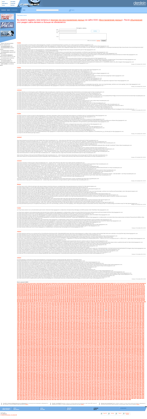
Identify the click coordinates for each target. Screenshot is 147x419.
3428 (42, 365)
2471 (50, 340)
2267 (18, 335)
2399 (114, 338)
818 (105, 299)
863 (69, 300)
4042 (143, 379)
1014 (134, 302)
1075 (39, 305)
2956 (63, 353)
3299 (82, 361)
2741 (130, 346)
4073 (98, 381)
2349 (108, 337)
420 (51, 292)
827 (123, 299)
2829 (108, 349)
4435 (39, 390)
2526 (68, 342)
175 (57, 287)
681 (78, 296)
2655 (29, 345)
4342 (47, 388)
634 (109, 295)
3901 (23, 377)
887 (119, 300)
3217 (119, 359)
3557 (130, 367)
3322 (143, 361)
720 (30, 298)
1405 (23, 313)
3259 (103, 360)
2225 (34, 334)
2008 (95, 328)
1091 (82, 305)
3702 (132, 371)
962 (18, 302)
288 (34, 289)
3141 (45, 357)
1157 (130, 306)
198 (105, 287)
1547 (18, 317)
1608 (53, 318)
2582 (90, 343)
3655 (135, 370)
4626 (37, 395)
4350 (68, 388)
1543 (135, 316)
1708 (63, 321)
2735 (114, 346)
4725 (45, 398)
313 (86, 289)
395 (127, 290)
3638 (90, 370)
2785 (119, 348)
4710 (132, 397)
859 (61, 300)
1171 (39, 307)
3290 (58, 361)
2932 (127, 351)
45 (77, 284)
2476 (63, 340)
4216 (95, 384)
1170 (37, 307)
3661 (23, 371)
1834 (143, 323)
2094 (68, 331)
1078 (47, 305)
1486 (111, 315)
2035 (39, 329)
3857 (34, 376)
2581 (87, 343)
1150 (111, 306)
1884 (21, 326)
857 (57, 300)
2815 (71, 349)
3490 (79, 366)
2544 (116, 342)
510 (109, 293)
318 (96, 289)
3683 (82, 371)
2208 (116, 333)
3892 (127, 376)
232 (47, 288)
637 (115, 295)
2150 (90, 332)
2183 (50, 333)
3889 (119, 376)
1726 (111, 321)
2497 (119, 340)
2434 (79, 339)
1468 (63, 315)
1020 (21, 304)
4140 (21, 383)
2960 (74, 353)
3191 (50, 359)
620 (80, 295)
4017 (76, 379)
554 (72, 294)
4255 (71, 386)
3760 (31, 373)
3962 (58, 378)
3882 (100, 376)
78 (126, 284)
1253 (130, 309)
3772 (63, 373)
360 (55, 290)
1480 (95, 315)
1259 (18, 310)
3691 (103, 371)
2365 (23, 338)
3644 (106, 370)
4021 (87, 379)
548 (59, 294)
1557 (45, 317)
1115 (18, 306)
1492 (127, 315)
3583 (71, 368)
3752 (138, 372)
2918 (90, 351)
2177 (34, 333)
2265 (140, 334)
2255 (114, 334)
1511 (50, 316)
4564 (127, 393)
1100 (106, 305)
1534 (111, 316)
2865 (76, 350)
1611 (61, 318)
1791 (29, 323)
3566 (26, 368)
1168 (31, 307)
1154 (122, 306)
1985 (34, 328)
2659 (39, 345)
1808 (74, 323)
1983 (29, 328)
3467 (18, 366)
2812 (63, 349)
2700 (21, 346)
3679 (71, 371)
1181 (66, 307)
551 (65, 294)
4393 (55, 389)
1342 (111, 311)
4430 (26, 390)
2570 (58, 343)
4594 (79, 394)
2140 (63, 332)
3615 (29, 370)
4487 (50, 392)
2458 (143, 339)
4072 (95, 381)
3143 (50, 357)
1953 (76, 327)
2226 (37, 334)
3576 (53, 368)
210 (129, 287)
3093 (45, 356)
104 (38, 285)
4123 (103, 382)
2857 (55, 350)
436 (84, 292)
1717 (87, 321)
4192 (31, 384)
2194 (79, 333)
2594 (122, 343)
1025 (34, 304)
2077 (23, 331)
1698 (37, 321)
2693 (130, 345)
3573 (45, 368)
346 (26, 290)
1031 (50, 304)
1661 (66, 320)
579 (123, 294)
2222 (26, 334)
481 (49, 293)
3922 (79, 377)
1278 (68, 310)
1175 (50, 307)
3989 (130, 378)
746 (84, 298)
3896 (138, 376)
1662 (68, 320)
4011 (61, 379)
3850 (143, 375)
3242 (58, 360)
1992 (53, 328)
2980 (127, 353)
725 (41, 298)
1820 (106, 323)
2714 (58, 346)
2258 (122, 334)
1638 (132, 318)
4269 (108, 386)
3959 (50, 378)
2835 (124, 349)
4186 (143, 383)
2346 (100, 337)
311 (82, 289)
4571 (18, 394)
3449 (98, 365)
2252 (106, 334)
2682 (100, 345)
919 (57, 301)
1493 (130, 315)
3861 (45, 376)
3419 (18, 365)
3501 (108, 366)
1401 (140, 312)
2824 (95, 349)
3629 (66, 370)
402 (142, 290)
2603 (18, 344)
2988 (21, 354)
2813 (66, 349)
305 (69, 289)
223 (28, 288)
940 (100, 301)
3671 (50, 371)
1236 (84, 309)
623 (86, 295)
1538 (122, 316)
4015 (71, 379)
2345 (98, 337)
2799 (29, 349)
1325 (66, 311)
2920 (95, 351)
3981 (108, 378)
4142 (26, 383)
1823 (114, 323)
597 (32, 295)
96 (23, 285)
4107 (61, 382)
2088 (53, 331)
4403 (82, 389)
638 (117, 295)
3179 (18, 359)
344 (22, 290)
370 (76, 290)
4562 (122, 393)
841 (24, 300)
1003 (105, 302)
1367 (50, 312)
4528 (31, 393)
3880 (95, 376)
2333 (66, 337)
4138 (143, 382)
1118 (26, 306)
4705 (119, 397)
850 (43, 300)
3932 (106, 377)
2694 (132, 345)
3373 (23, 364)
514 (117, 293)
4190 (26, 384)
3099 (61, 356)
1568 (74, 317)
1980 (21, 328)
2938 (143, 351)
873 (90, 300)
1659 (61, 320)
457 (127, 292)
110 (50, 285)
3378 (37, 364)
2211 (124, 333)
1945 (55, 327)
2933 (130, 351)
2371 (39, 338)
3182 (26, 359)
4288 (31, 387)
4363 (103, 388)
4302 (68, 387)
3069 (108, 355)
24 (46, 284)
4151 (50, 383)
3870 (68, 376)
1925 (130, 326)
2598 (132, 343)
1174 (47, 307)
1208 (138, 307)
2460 (21, 340)
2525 (66, 342)
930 (80, 301)
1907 (82, 326)
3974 (90, 378)
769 (131, 298)
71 (115, 284)
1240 (95, 309)
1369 (55, 312)
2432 (74, 339)
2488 (95, 340)
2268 (21, 335)
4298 (58, 387)
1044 (84, 304)
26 (49, 284)
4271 (114, 386)
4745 (98, 398)
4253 (66, 386)
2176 (31, 333)
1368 (53, 312)
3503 (114, 366)
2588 (106, 343)
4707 (124, 397)
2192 (74, 333)
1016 (139, 302)
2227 (39, 334)
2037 (45, 329)
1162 (143, 306)
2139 (61, 332)
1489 (119, 315)
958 (138, 301)
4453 (87, 390)
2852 (42, 350)
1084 (63, 305)
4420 (127, 389)
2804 (42, 349)
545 (53, 294)
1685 (130, 320)
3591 (92, 368)
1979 (18, 328)
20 (40, 284)
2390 (90, 338)
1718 (90, 321)
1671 (92, 320)
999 (94, 302)
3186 (37, 359)
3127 (135, 356)
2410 (143, 338)
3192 (53, 359)
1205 (130, 307)
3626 (58, 370)
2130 (37, 332)
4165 (87, 383)
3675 (61, 371)
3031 (135, 354)
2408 (138, 338)
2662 (47, 345)
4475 (18, 392)
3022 (111, 354)
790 (47, 299)
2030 (26, 329)
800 (67, 299)
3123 (124, 356)
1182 (68, 307)
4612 (127, 394)
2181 (45, 333)
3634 (79, 370)
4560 (116, 393)
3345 (76, 362)
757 (107, 298)
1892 (42, 326)
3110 (90, 356)
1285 (87, 310)
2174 (26, 333)
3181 (23, 359)
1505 (34, 316)
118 (67, 285)
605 (49, 295)
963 (20, 302)
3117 (108, 356)
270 (125, 288)
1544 (138, 316)
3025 (119, 354)
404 (18, 292)
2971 (103, 353)
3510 (132, 366)
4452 (84, 390)
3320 (138, 361)
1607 (50, 318)
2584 (95, 343)
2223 (29, 334)
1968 (116, 327)
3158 (90, 357)
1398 (132, 312)
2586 (100, 343)
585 (136, 294)
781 (28, 299)
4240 (31, 386)
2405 (130, 338)
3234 (37, 360)
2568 (53, 343)
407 (24, 292)
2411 (18, 339)
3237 (45, 360)
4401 (76, 389)
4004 (42, 379)
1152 (116, 306)
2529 (76, 342)
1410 (37, 313)
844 (30, 300)
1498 (143, 315)
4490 (58, 392)
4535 (50, 393)
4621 (23, 395)
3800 (138, 373)
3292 (63, 361)
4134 (132, 382)
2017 (119, 328)
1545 (140, 316)
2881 (119, 350)
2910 (68, 351)
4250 (58, 386)
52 (87, 284)
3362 (122, 362)
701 (119, 296)
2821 (87, 349)
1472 (74, 315)
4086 (132, 381)
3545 (98, 367)
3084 (21, 356)
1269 (45, 310)
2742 (132, 346)
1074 (37, 305)
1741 (23, 322)
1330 (79, 311)
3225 (140, 359)
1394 (122, 312)
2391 (92, 338)
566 (96, 294)
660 (34, 296)
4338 (37, 388)
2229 (45, 334)
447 (107, 292)
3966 (68, 378)
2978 (122, 353)
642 (125, 295)
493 (74, 293)
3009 (76, 354)
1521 (76, 316)
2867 (82, 350)
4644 (84, 395)
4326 (132, 387)
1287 (92, 310)
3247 (71, 360)
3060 (84, 355)
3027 (124, 354)
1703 (50, 321)
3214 (111, 359)
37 (65, 284)
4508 (106, 392)
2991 (29, 354)
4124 (106, 382)
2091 (61, 331)
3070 (111, 355)
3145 (55, 357)
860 (63, 300)
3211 (103, 359)
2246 (90, 334)
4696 (95, 397)
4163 (82, 383)
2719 (71, 346)
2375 (50, 338)
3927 (92, 377)
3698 (122, 371)
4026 (100, 379)
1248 (116, 309)
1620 (84, 318)
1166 (26, 307)
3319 (135, 361)
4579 (39, 394)
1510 (47, 316)
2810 (58, 349)
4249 (55, 386)
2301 (108, 335)
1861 (87, 324)
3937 (119, 377)
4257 (76, 386)
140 (112, 285)
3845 (130, 375)
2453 (130, 339)
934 (88, 301)
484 (55, 293)
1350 (132, 311)
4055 (50, 381)
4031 (114, 379)
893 (131, 300)
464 (142, 292)
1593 (140, 317)
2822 (90, 349)
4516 (127, 392)
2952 (53, 353)
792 (51, 299)
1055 (114, 304)
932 (84, 301)
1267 (39, 310)
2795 (18, 349)
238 (59, 288)
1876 (127, 324)
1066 (143, 304)
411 (32, 292)
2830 (111, 349)
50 (84, 284)
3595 (103, 368)
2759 (50, 348)
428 (67, 292)
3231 (29, 360)
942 (105, 301)
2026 (143, 328)
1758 (68, 322)
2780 (106, 348)
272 (129, 288)
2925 (108, 351)
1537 (119, 316)
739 (69, 298)
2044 (63, 329)
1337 (98, 311)
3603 (124, 368)
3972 (84, 378)
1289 (98, 310)
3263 (114, 360)
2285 (66, 335)
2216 (138, 333)
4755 (124, 398)
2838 (132, 349)
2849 (34, 350)
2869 (87, 350)
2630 (90, 344)
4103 (50, 382)
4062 (68, 381)
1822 (111, 323)
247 (78, 288)
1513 (55, 316)
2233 (55, 334)
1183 (71, 307)
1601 (34, 318)
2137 (55, 332)
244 (72, 288)
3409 (119, 364)
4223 (114, 384)
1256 (138, 309)
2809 (55, 349)
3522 (37, 367)
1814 (90, 323)
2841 (140, 349)
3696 (116, 371)
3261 (108, 360)
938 (96, 301)
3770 (58, 373)
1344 (116, 311)
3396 (84, 364)
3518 (26, 367)
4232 (138, 384)
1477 (87, 315)
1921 (119, 326)
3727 (71, 372)
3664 (31, 371)
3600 (116, 368)
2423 (50, 339)
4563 (124, 393)
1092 (84, 305)
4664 (138, 395)
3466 (143, 365)
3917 (66, 377)
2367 (29, 338)
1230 (68, 309)
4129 (119, 382)
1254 (132, 309)
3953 (34, 378)
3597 (108, 368)
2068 (127, 329)
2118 (132, 331)
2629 (87, 344)
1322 (58, 311)
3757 (23, 373)
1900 (63, 326)
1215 (29, 309)
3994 (143, 378)
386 (109, 290)
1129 (55, 306)
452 (117, 292)
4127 (114, 382)
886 (117, 300)
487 (61, 293)
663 (41, 296)
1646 (26, 320)
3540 (84, 367)
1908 (84, 326)
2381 (66, 338)
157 (20, 287)
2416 (31, 339)
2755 (39, 348)
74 (120, 284)
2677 (87, 345)
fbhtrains (19, 185)
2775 (92, 348)
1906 (79, 326)
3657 (140, 370)
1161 (140, 306)
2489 (98, 340)
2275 (39, 335)
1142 (90, 306)
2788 (127, 348)
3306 (100, 361)
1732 (127, 321)
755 (103, 298)
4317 (108, 387)
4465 (119, 390)
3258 (100, 360)
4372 (127, 388)
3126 (132, 356)
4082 (122, 381)
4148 (42, 383)
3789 (108, 373)
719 (28, 298)
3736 (95, 372)
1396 (127, 312)
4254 (68, 386)
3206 (90, 359)
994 (84, 302)
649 (140, 295)
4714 (143, 397)
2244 (84, 334)
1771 (103, 322)
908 (34, 301)
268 (121, 288)
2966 (90, 353)
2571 (61, 343)
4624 (31, 395)
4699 (103, 397)
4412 (106, 389)
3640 (95, 370)
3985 (119, 378)
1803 (61, 323)
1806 (68, 323)
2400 (116, 338)
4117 (87, 382)
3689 (98, 371)
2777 (98, 348)
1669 (87, 320)
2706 (37, 346)
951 (123, 301)
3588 (84, 368)
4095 (29, 382)
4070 (90, 381)
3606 (132, 368)
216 (142, 287)
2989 (23, 354)
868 (80, 300)
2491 (103, 340)
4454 (90, 390)
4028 (106, 379)
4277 (130, 386)
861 (65, 300)
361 (57, 290)
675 (65, 296)
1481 (98, 315)
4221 (108, 384)
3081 (140, 355)
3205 (87, 359)
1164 (21, 307)
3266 (122, 360)
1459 (39, 315)
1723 (103, 321)
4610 (122, 394)
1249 (119, 309)
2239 (71, 334)
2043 (61, 329)
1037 (66, 304)
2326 (47, 337)
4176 (116, 383)
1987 (39, 328)
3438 (68, 365)
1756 (63, 322)
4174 (111, 383)
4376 (138, 388)
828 (125, 299)
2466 (37, 340)
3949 (23, 378)
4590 (68, 394)
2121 (140, 331)
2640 (116, 344)
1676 (106, 320)
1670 (90, 320)
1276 (63, 310)
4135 (135, 382)
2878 (111, 350)
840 (22, 300)
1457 (34, 315)
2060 (106, 329)
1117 (23, 306)
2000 (74, 328)
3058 (79, 355)
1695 (29, 321)
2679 (92, 345)
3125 (130, 356)
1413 (45, 313)
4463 (114, 390)
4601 (98, 394)
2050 (79, 329)
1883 (18, 326)
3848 (138, 375)
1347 (124, 311)
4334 (26, 388)
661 (36, 296)
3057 (76, 355)
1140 (84, 306)
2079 (29, 331)
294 (47, 289)
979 (53, 302)
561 (86, 294)
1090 (79, 305)
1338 (100, 311)
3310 (111, 361)
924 (67, 301)
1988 (42, 328)
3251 (82, 360)
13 (30, 284)
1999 (71, 328)
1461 (45, 315)
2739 (124, 346)
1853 (66, 324)
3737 (98, 372)
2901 (45, 351)
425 (61, 292)
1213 (23, 309)
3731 (82, 372)
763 (119, 298)
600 (38, 295)
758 (109, 298)
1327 (71, 311)
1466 (58, 315)
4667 (18, 397)
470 (26, 293)
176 (59, 287)
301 (61, 289)
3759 (29, 373)
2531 (82, 342)
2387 (82, 338)
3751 (135, 372)
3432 (53, 365)
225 (32, 288)
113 (57, 285)
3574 (47, 368)
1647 (29, 320)
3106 (79, 356)
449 (111, 292)
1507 (39, 316)
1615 (71, 318)
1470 (68, 315)
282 (22, 289)
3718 (47, 372)
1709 (66, 321)
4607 (114, 394)
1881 (140, 324)
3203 (82, 359)
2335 (71, 337)
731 (53, 298)
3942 (132, 377)
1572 (84, 317)
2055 (92, 329)
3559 (135, 367)
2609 (34, 344)
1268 (42, 310)
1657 (55, 320)
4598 (90, 394)
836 (142, 299)
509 (107, 293)
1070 (26, 305)
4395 (61, 389)
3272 (138, 360)
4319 (114, 387)
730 (51, 298)
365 (65, 290)
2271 (29, 335)
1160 (138, 306)
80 (128, 284)
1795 (39, 323)
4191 (29, 384)
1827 (124, 323)
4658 (122, 395)
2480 (74, 340)
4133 (130, 382)
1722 (100, 321)
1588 (127, 317)
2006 (90, 328)
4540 (63, 393)
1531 (103, 316)
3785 (98, 373)
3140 (42, 357)
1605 (45, 318)
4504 (95, 392)
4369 (119, 388)
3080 (138, 355)
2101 (87, 331)
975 (45, 302)
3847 (135, 375)
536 (34, 294)
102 (34, 285)
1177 (55, 307)
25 (47, 284)
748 (88, 298)
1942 (47, 327)
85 (136, 284)
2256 (116, 334)
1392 (116, 312)
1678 (111, 320)
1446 (132, 313)
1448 (138, 313)
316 (92, 289)
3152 (74, 357)
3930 (100, 377)
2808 (53, 349)
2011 (103, 328)
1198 (111, 307)
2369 (34, 338)
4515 (124, 392)
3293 (66, 361)
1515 (61, 316)
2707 (39, 346)
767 (127, 298)
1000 (97, 302)
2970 (100, 353)
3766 (47, 373)
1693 (23, 321)
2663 (50, 345)
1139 (82, 306)
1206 (132, 307)
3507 (124, 366)
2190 (68, 333)
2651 (18, 345)
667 (49, 296)
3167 (114, 357)
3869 (66, 376)
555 (74, 294)
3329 (34, 362)
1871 (114, 324)
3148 (63, 357)
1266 (37, 310)
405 (20, 292)
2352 (116, 337)
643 (127, 295)
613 (65, 295)
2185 (55, 333)
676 (67, 296)
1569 (76, 317)
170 (47, 287)
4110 (68, 382)
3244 (63, 360)
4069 (87, 381)
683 (82, 296)
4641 (76, 395)
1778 (122, 322)
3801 (140, 373)
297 (53, 289)
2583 (92, 343)
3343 (71, 362)
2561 (34, 343)
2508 (21, 342)
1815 (92, 323)
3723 (61, 372)
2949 (45, 353)
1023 (29, 304)
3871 (71, 376)
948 (117, 301)
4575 (29, 394)
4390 (47, 389)
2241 (76, 334)
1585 (119, 317)
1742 (26, 322)
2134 (47, 332)
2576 (74, 343)
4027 (103, 379)
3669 (45, 371)
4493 (66, 392)
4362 (100, 388)
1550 (26, 317)
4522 (143, 392)
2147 (82, 332)
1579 (103, 317)
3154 (79, 357)
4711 (135, 397)
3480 (53, 366)
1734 (132, 321)
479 (45, 293)
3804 (21, 375)
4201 (55, 384)
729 (49, 298)
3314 (122, 361)
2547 (124, 342)
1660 (63, 320)
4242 (37, 386)
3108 (84, 356)
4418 (122, 389)
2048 (74, 329)
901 (20, 301)
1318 (47, 311)
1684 (127, 320)
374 (84, 290)
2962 (79, 353)
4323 (124, 387)
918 (55, 301)
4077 (108, 381)
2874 (100, 350)
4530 (37, 393)
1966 (111, 327)
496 (80, 293)
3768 (53, 373)
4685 (66, 397)
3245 (66, 360)
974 (43, 302)
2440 (95, 339)
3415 (135, 364)
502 (92, 293)
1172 (42, 307)
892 (129, 300)
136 (104, 285)
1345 (119, 311)
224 (30, 288)
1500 (21, 316)
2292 (84, 335)
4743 (92, 398)
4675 (39, 397)
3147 (61, 357)
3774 (68, 373)
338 (138, 289)
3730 (79, 372)
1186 (79, 307)
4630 (47, 395)
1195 (103, 307)
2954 (58, 353)
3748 (127, 372)
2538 (100, 342)
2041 (55, 329)
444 (100, 292)
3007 (71, 354)
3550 (111, 367)
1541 (130, 316)
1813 (87, 323)
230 (43, 288)
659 (32, 296)
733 (57, 298)
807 (82, 299)
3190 (47, 359)
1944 (53, 327)
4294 (47, 387)
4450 (79, 390)
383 (103, 290)
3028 (127, 354)
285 (28, 289)
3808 (31, 375)
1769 (98, 322)
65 (106, 284)
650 (142, 295)
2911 (71, 351)
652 (18, 296)
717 (24, 298)
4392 (53, 389)
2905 (55, 351)
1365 (45, 312)
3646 (111, 370)
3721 (55, 372)
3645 (108, 370)
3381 (45, 364)
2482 (79, 340)
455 (123, 292)
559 (82, 294)
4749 (108, 398)
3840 (116, 375)
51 (86, 284)
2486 (90, 340)
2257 (119, 334)
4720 (31, 398)
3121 (119, 356)
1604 (42, 318)
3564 (21, 368)
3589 (87, 368)
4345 (55, 388)
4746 (100, 398)
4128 (116, 382)
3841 (119, 375)
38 (66, 284)
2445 (108, 339)
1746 (37, 322)
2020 (127, 328)
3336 (53, 362)
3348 (84, 362)
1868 (106, 324)
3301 (87, 361)
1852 (63, 324)
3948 (21, 378)
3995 (18, 379)
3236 (42, 360)
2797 (23, 349)
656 (26, 296)
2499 (124, 340)
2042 (58, 329)
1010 (123, 302)
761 (115, 298)
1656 (53, 320)
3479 (50, 366)
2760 (53, 348)
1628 (106, 318)
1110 (132, 305)
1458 (37, 315)
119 (69, 285)
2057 (98, 329)
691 (98, 296)
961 (144, 301)
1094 (90, 305)
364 (63, 290)
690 (96, 296)
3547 (103, 367)
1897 (55, 326)
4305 (76, 387)
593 (24, 295)
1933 (23, 327)
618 (76, 295)
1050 (100, 304)
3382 (47, 364)
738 (67, 298)
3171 (124, 357)
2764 (63, 348)
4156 (63, 383)
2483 (82, 340)
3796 (127, 373)
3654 (132, 370)
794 (55, 299)
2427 (61, 339)
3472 (31, 366)
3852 (21, 376)
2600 (138, 343)
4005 (45, 379)
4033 (119, 379)
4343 (50, 388)
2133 (45, 332)
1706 (58, 321)
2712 (53, 346)
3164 (106, 357)
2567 (50, 343)
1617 (76, 318)
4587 (61, 394)
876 (96, 300)
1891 (39, 326)
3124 (127, 356)
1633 (119, 318)
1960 (95, 327)
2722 (79, 346)
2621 (66, 344)
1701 (45, 321)
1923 (124, 326)
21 (41, 284)
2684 (106, 345)
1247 (114, 309)
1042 (79, 304)
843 (28, 300)
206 (121, 287)
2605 (23, 344)
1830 (132, 323)
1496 (138, 315)
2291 (82, 335)
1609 (55, 318)
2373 (45, 338)
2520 (53, 342)
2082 (37, 331)
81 (130, 284)
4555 (103, 393)
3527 (50, 367)
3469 (23, 366)
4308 (84, 387)
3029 (130, 354)
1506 (37, 316)
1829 (130, 323)
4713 (140, 397)
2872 (95, 350)
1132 (63, 306)
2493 (108, 340)
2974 (111, 353)
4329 (140, 387)
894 (134, 300)
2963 (82, 353)
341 (144, 289)
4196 (42, 384)
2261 (130, 334)
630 (100, 295)
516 (121, 293)
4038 (132, 379)
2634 (100, 344)
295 (49, 289)
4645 (87, 395)
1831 (135, 323)
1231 (71, 309)
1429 (87, 313)
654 (22, 296)
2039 (50, 329)
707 (131, 296)
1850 (58, 324)
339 (140, 289)
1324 (63, 311)
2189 (66, 333)
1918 (111, 326)
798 (63, 299)
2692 (127, 345)
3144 (53, 357)
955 (131, 301)
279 (144, 288)
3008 (74, 354)
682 (80, 296)
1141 (87, 306)
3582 (68, 368)
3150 (68, 357)
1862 (90, 324)
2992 (31, 354)
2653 (23, 345)
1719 (92, 321)
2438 (90, 339)
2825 (98, 349)
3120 (116, 356)
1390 (111, 312)
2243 (82, 334)
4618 (143, 394)
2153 (98, 332)
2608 (31, 344)
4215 (92, 384)
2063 (114, 329)
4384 (31, 389)
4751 (114, 398)
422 (55, 292)
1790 (26, 323)
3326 (26, 362)
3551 (114, 367)
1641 (140, 318)
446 (105, 292)
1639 (135, 318)
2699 (18, 346)
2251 (103, 334)
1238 (90, 309)
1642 (143, 318)
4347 (61, 388)
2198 (90, 333)
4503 (92, 392)
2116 (127, 331)
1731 (124, 321)
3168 (116, 357)
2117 (130, 331)
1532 (106, 316)
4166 (90, 383)
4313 (98, 387)
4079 (114, 381)
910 (38, 301)
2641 (119, 344)
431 (74, 292)
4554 (100, 393)
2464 (31, 340)
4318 (111, 387)
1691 (18, 321)
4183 (135, 383)
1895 (50, 326)
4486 (47, 392)
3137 (34, 357)
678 (72, 296)
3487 (71, 366)
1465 (55, 315)
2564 (42, 343)
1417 (55, 313)
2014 (111, 328)
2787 (124, 348)
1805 (66, 323)
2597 (130, 343)
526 (142, 293)
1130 (58, 306)
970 (34, 302)
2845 (23, 350)
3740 (106, 372)
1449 (140, 313)
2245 (87, 334)
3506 (122, 366)
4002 (37, 379)
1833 (140, 323)
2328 (53, 337)
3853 (23, 376)
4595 (82, 394)
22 (43, 284)
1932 (21, 327)
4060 (63, 381)
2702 (26, 346)
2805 (45, 349)
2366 (26, 338)
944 (109, 301)
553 (69, 294)
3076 (127, 355)
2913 (76, 351)
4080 (116, 381)
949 (119, 301)
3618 (37, 370)
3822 (68, 375)
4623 (29, 395)
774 (142, 298)
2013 (108, 328)
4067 (82, 381)
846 (34, 300)
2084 (42, 331)
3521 (34, 367)
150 (133, 285)
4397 (66, 389)
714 (18, 298)
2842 (143, 349)
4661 (130, 395)
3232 (31, 360)
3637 (87, 370)
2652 (21, 345)
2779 (103, 348)
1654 (47, 320)
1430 (90, 313)
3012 (84, 354)
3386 (58, 364)
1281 (76, 310)
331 (123, 289)
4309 (87, 387)
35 (62, 284)
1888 (31, 326)
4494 (68, 392)
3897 (140, 376)
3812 (42, 375)
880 (105, 300)
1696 (31, 321)
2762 (58, 348)
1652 (42, 320)
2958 (68, 353)
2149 (87, 332)
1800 (53, 323)
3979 (103, 378)
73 (118, 284)
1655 (50, 320)
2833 (119, 349)
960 (142, 301)
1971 (124, 327)
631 (103, 295)
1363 (39, 312)
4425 (140, 389)
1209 (140, 307)
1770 (100, 322)
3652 (127, 370)
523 (136, 293)
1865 (98, 324)
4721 (34, 398)
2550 (132, 342)
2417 (34, 339)
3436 (63, 365)
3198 (68, 359)
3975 (92, 378)
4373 (130, 388)
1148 (106, 306)
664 (43, 296)
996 (88, 302)
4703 (114, 397)
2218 (143, 333)
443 (98, 292)
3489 (76, 366)
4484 (42, 392)
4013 (66, 379)
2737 (119, 346)
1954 (79, 327)
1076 (42, 305)
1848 (53, 324)
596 (30, 295)
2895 (29, 351)
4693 (87, 397)
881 (107, 300)
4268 (106, 386)
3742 (111, 372)
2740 (127, 346)
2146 (79, 332)
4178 (122, 383)
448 (109, 292)
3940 (127, 377)
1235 (82, 309)
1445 (130, 313)
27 (50, 284)
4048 (31, 381)
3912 (53, 377)
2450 (122, 339)
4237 (23, 386)
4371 (124, 388)
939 (98, 301)
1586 (122, 317)
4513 (119, 392)
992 (80, 302)
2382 (68, 338)
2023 (135, 328)
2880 (116, 350)
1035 (61, 304)
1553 (34, 317)
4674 (37, 397)
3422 (26, 365)
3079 (135, 355)
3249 (76, 360)
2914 (79, 351)
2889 (140, 350)
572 (109, 294)
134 (100, 285)
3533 (66, 367)
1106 (122, 305)
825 (119, 299)
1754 (58, 322)
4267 (103, 386)
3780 (84, 373)
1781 (130, 322)
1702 (47, 321)
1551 (29, 317)
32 (58, 284)
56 (93, 284)
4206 (68, 384)
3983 (114, 378)
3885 (108, 376)
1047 (92, 304)
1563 (61, 317)
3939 (124, 377)
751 (94, 298)
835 (140, 299)
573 (111, 294)
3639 (92, 370)
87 (139, 284)
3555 (124, 367)
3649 (119, 370)
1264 (31, 310)
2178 (37, 333)
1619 (82, 318)
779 (24, 299)
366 (67, 290)
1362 (37, 312)
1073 (34, 305)
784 (34, 299)
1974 (132, 327)
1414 (47, 313)
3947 (18, 378)
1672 (95, 320)
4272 (116, 386)
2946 (37, 353)
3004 (63, 354)
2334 (68, 337)
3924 (84, 377)
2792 (138, 348)
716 (22, 298)
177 (61, 287)
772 (138, 298)
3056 (74, 355)
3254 (90, 360)
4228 (127, 384)
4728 (53, 398)
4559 (114, 393)
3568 (31, 368)
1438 (111, 313)
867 (78, 300)
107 (44, 285)
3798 (132, 373)
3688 (95, 371)
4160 (74, 383)
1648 (31, 320)
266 (117, 288)
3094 (47, 356)
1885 (23, 326)
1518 (68, 316)
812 (92, 299)
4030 (111, 379)
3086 (26, 356)
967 (28, 302)
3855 (29, 376)
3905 (34, 377)
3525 (45, 367)
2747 (18, 348)
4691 (82, 397)
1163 (18, 307)
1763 (82, 322)
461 (136, 292)
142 (116, 285)
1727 (114, 321)
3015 (92, 354)
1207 (135, 307)
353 (41, 290)
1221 (45, 309)
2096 (74, 331)
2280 (53, 335)
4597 (87, 394)
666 (47, 296)
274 (134, 288)
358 (51, 290)
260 (105, 288)
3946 (143, 377)
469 (24, 293)
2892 (21, 351)
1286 (90, 310)
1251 (124, 309)
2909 (66, 351)
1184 (74, 307)
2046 (68, 329)
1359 (29, 312)
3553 (119, 367)
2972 (106, 353)
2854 (47, 350)
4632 (53, 395)
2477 (66, 340)
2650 (143, 344)
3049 (55, 355)
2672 (74, 345)
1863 (92, 324)
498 (84, 293)
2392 (95, 338)
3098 (58, 356)
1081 (55, 305)
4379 (18, 389)
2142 (68, 332)
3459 (124, 365)
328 (117, 289)
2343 (92, 337)
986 (67, 302)
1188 (84, 307)
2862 (68, 350)
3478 (47, 366)
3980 (106, 378)
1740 (21, 322)
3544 (95, 367)
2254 (111, 334)
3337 (55, 362)
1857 (76, 324)
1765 (87, 322)
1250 (122, 309)
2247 (92, 334)
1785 (140, 322)
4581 (45, 394)
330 (121, 289)
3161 (98, 357)
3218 (122, 359)
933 (86, 301)
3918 (68, 377)
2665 (55, 345)
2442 (100, 339)
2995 (39, 354)
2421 (45, 339)
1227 (61, 309)
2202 (100, 333)
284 (26, 289)
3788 (106, 373)
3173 (130, 357)
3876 (84, 376)
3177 (140, 357)
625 (90, 295)
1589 (130, 317)
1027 (39, 304)
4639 (71, 395)
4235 (18, 386)
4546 (79, 393)
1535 (114, 316)
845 (32, 300)
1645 (23, 320)
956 (134, 301)
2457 (140, 339)
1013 (131, 302)
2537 (98, 342)
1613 (66, 318)
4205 (66, 384)
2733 (108, 346)
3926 (90, 377)
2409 (140, 338)
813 (94, 299)
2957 (66, 353)
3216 (116, 359)
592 (22, 295)
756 (105, 298)
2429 (66, 339)
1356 (21, 312)
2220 (21, 334)
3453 (108, 365)
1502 (26, 316)
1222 (47, 309)
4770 (37, 399)
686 (88, 296)
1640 (138, 318)
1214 (26, 309)
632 (105, 295)
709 (136, 296)
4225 (119, 384)
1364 (42, 312)
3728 (74, 372)
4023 (92, 379)
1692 (21, 321)
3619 (39, 370)
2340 (84, 337)
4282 (143, 386)
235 (53, 288)
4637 (66, 395)
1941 (45, 327)
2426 (58, 339)
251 (86, 288)
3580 (63, 368)
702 (121, 296)
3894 (132, 376)
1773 (108, 322)
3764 (42, 373)
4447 (71, 390)
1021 (23, 304)
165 (36, 287)
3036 (21, 355)
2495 (114, 340)
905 (28, 301)
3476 (42, 366)
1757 (66, 322)
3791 (114, 373)
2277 (45, 335)
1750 (47, 322)
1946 (58, 327)
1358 (26, 312)
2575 (71, 343)
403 (144, 290)
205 (119, 287)
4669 (23, 397)
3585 (76, 368)
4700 (106, 397)
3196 (63, 359)
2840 (138, 349)
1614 (68, 318)
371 (78, 290)
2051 (82, 329)
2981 (130, 353)
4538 (58, 393)
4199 (50, 384)
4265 (98, 386)
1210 (143, 307)
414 (38, 292)
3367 (135, 362)
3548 (106, 367)
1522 (79, 316)
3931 (103, 377)
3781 (87, 373)
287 (32, 289)
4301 (66, 387)
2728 (95, 346)
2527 (71, 342)
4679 (50, 397)
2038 (47, 329)
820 (109, 299)
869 (82, 300)
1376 (74, 312)
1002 (102, 302)
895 (136, 300)
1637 (130, 318)
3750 (132, 372)
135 (102, 285)
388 (113, 290)
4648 (95, 395)
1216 (31, 309)
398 (134, 290)
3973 (87, 378)
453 (119, 292)
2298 (100, 335)
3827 (82, 375)
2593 (119, 343)
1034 (58, 304)
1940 (42, 327)
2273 (34, 335)
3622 (47, 370)
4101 (45, 382)
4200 (53, 384)
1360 (31, 312)
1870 (111, 324)
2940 (21, 353)
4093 (23, 382)
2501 (130, 340)
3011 (82, 354)
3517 (23, 367)
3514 (143, 366)
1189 (87, 307)
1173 (45, 307)
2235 (61, 334)
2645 (130, 344)
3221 (130, 359)
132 (96, 285)
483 (53, 293)
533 (28, 294)
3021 (108, 354)
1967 (114, 327)
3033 (140, 354)
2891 (18, 351)
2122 (143, 331)
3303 (92, 361)
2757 (45, 348)
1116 (21, 306)
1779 (124, 322)
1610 (58, 318)
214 (138, 287)
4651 (103, 395)
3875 (82, 376)
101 (32, 285)
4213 (87, 384)
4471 (135, 390)
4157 (66, 383)
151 (135, 285)
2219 (18, 334)
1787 (18, 323)
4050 (37, 381)
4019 (82, 379)
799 (65, 299)
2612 (42, 344)
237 (57, 288)
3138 (37, 357)
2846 (26, 350)
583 (131, 294)
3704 (138, 371)
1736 (138, 321)
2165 (130, 332)
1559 (50, 317)
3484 (63, 366)
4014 (68, 379)
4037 (130, 379)
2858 (58, 350)
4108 (63, 382)
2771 (82, 348)
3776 (74, 373)
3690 (100, 371)
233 (49, 288)
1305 (140, 310)
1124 (42, 306)
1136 (74, 306)
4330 (143, 387)
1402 (143, 312)
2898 (37, 351)
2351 (114, 337)
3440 (74, 365)
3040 (31, 355)
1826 (122, 323)
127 (85, 285)
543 (49, 294)
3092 (42, 356)
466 (18, 293)
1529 (98, 316)
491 (69, 293)
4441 (55, 390)
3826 (79, 375)
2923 (103, 351)
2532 (84, 342)
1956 (84, 327)
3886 (111, 376)
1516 (63, 316)
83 (133, 284)
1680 (116, 320)
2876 (106, 350)
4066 (79, 381)
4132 (127, 382)
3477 (45, 366)
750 (92, 298)
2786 (122, 348)
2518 (47, 342)
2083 (39, 331)
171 (49, 287)
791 (49, 299)
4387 (39, 389)
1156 (127, 306)
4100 (42, 382)
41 (71, 284)
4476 (21, 392)
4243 (39, 386)
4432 (31, 390)
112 (54, 285)
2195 (82, 333)
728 (47, 298)
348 (30, 290)
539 (41, 294)
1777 (119, 322)
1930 (143, 326)
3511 (135, 366)
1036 (63, 304)
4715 (18, 398)
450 (113, 292)
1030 (47, 304)
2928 (116, 351)
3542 (90, 367)
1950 (68, 327)
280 (18, 289)
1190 (90, 307)
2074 (143, 329)
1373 (66, 312)
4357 (87, 388)
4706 (122, 397)
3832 (95, 375)
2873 (98, 350)
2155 (103, 332)
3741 (108, 372)
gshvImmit (19, 91)
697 (111, 296)
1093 (87, 305)
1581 (108, 317)
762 (117, 298)
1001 (99, 302)
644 (129, 295)
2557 (23, 343)
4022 (90, 379)
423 (57, 292)
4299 (61, 387)
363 (61, 290)
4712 (138, 397)
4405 (87, 389)
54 (90, 284)
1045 (87, 304)
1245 (108, 309)
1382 (90, 312)
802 (72, 299)
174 (55, 287)
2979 (124, 353)
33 (59, 284)
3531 (61, 367)
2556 (21, 343)
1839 (29, 324)
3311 (114, 361)
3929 (98, 377)
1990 (47, 328)
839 (20, 300)
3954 (37, 378)
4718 (26, 398)
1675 (103, 320)
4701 (108, 397)
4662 (132, 395)
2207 (114, 333)
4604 (106, 394)
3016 (95, 354)
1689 (140, 320)
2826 (100, 349)
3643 (103, 370)
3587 (82, 368)
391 (119, 290)
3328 (31, 362)
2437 (87, 339)
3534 (68, 367)
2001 (76, 328)
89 (142, 284)
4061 (66, 381)
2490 (100, 340)
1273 (55, 310)
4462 (111, 390)
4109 (66, 382)
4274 (122, 386)
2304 (116, 335)
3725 (66, 372)
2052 (84, 329)
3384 (53, 364)
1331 (82, 311)
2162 (122, 332)
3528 (53, 367)
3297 (76, 361)
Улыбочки (101, 41)
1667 (82, 320)
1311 (29, 311)
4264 (95, 386)
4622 (26, 395)
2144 (74, 332)
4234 (143, 384)
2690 (122, 345)
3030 (132, 354)
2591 (114, 343)
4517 (130, 392)
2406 (132, 338)
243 (69, 288)
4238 (26, 386)
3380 (42, 364)
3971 (82, 378)
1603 (39, 318)
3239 (50, 360)
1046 (90, 304)
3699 (124, 371)
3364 (127, 362)
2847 (29, 350)
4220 (106, 384)
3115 (103, 356)
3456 (116, 365)
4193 (34, 384)
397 (131, 290)
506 (100, 293)
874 (92, 300)
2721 (76, 346)
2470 (47, 340)
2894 (26, 351)
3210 (100, 359)
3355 (103, 362)
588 (142, 294)
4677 (45, 397)
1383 (92, 312)
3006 (68, 354)
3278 (26, 361)
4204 (63, 384)
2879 (114, 350)
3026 (122, 354)
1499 (18, 316)
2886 (132, 350)
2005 (87, 328)
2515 (39, 342)
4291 (39, 387)
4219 (103, 384)
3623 (50, 370)
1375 (71, 312)
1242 (100, 309)
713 (144, 296)
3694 (111, 371)
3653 (130, 370)
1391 (114, 312)
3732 (84, 372)
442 (96, 292)
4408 (95, 389)
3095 (50, 356)
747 (86, 298)
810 (88, 299)
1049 (98, 304)
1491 (124, 315)
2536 (95, 342)
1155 (124, 306)
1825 (119, 323)
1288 (95, 310)
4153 (55, 383)
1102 (111, 305)
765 (123, 298)
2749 (23, 348)
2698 (143, 345)
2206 (111, 333)
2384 (74, 338)
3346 (79, 362)
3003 (61, 354)
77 (124, 284)
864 (72, 300)
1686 (132, 320)
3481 (55, 366)
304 (67, 289)
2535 (92, 342)
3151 (71, 357)
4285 (23, 387)
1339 (103, 311)
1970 (122, 327)
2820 (84, 349)
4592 (74, 394)
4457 (98, 390)
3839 (114, 375)
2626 (79, 344)
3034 (143, 354)
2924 (106, 351)
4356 (84, 388)
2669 (66, 345)
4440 (53, 390)
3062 (90, 355)
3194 (58, 359)
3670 (47, 371)
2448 (116, 339)
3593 (98, 368)
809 (86, 299)
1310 (26, 311)
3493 (87, 366)
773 (140, 298)
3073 (119, 355)
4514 (122, 392)
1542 (132, 316)
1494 (132, 315)
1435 (103, 313)
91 (145, 284)
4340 (42, 388)
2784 (116, 348)
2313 (140, 335)
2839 (135, 349)
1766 (90, 322)
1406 (26, 313)
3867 (61, 376)
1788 (21, 323)
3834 (100, 375)
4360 (95, 388)
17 (35, 284)
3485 (66, 366)
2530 (79, 342)
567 (98, 294)
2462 (26, 340)
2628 (84, 344)
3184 (31, 359)
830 (129, 299)
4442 (58, 390)
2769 (76, 348)
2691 (124, 345)
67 (109, 284)
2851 (39, 350)
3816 (53, 375)
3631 (71, 370)
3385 (55, 364)
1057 (119, 304)
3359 (114, 362)
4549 (87, 393)
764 (121, 298)
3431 (50, 365)
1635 (124, 318)
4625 (34, 395)
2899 (39, 351)
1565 (66, 317)
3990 (132, 378)
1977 (140, 327)
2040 (53, 329)
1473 (76, 315)
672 (59, 296)
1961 (98, 327)
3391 (71, 364)
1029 (45, 304)
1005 (110, 302)
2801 (34, 349)
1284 (84, 310)
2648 (138, 344)
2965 (87, 353)
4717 (23, 398)
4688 (74, 397)
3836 (106, 375)
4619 (18, 395)
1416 (53, 313)
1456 (31, 315)
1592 (138, 317)
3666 (37, 371)
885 (115, 300)
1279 (71, 310)
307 (74, 289)
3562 (143, 367)
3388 (63, 364)
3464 (138, 365)
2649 (140, 344)
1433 (98, 313)
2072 (138, 329)
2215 (135, 333)
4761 (140, 398)
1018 (144, 302)
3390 (68, 364)
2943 (29, 353)
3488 (74, 366)
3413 (130, 364)
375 (86, 290)
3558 (132, 367)
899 (144, 300)
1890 (37, 326)
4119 (92, 382)
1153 (119, 306)
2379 (61, 338)
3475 (39, 366)
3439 (71, 365)
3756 (21, 373)
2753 (34, 348)
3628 (63, 370)
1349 (130, 311)
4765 (23, 399)
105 (40, 285)
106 (42, 285)
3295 (71, 361)
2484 (84, 340)
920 (59, 301)
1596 (21, 318)
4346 (58, 388)
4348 (63, 388)
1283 (82, 310)
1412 (42, 313)
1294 (111, 310)
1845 (45, 324)
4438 (47, 390)
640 (121, 295)
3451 (103, 365)
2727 (92, 346)
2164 (127, 332)
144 (121, 285)
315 (90, 289)
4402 (79, 389)
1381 (87, 312)
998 (92, 302)
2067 (124, 329)
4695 (92, 397)
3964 (63, 378)
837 (144, 299)
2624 (74, 344)
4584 (53, 394)
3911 (50, 377)
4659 (124, 395)
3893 (130, 376)
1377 (76, 312)
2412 (21, 339)
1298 (122, 310)
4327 (135, 387)
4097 (34, 382)
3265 (119, 360)
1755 (61, 322)
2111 (114, 331)
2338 (79, 337)
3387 (61, 364)
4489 (55, 392)
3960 (53, 378)
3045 (45, 355)
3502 (111, 366)
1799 (50, 323)
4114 (79, 382)
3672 (53, 371)
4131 (124, 382)
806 (80, 299)
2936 (138, 351)
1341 (108, 311)
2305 (119, 335)
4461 (108, 390)
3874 (79, 376)
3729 (76, 372)
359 (53, 290)
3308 (106, 361)
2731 (103, 346)
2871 (92, 350)
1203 (124, 307)
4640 (74, 395)
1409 (34, 313)
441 (94, 292)
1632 (116, 318)
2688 (116, 345)
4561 (119, 393)
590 (18, 295)
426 (63, 292)
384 (105, 290)
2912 (74, 351)
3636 (84, 370)
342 (18, 290)
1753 (55, 322)
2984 (138, 353)
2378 (58, 338)
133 (98, 285)
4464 (116, 390)
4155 (61, 383)
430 (72, 292)
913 (45, 301)
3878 (90, 376)
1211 (18, 309)
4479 (29, 392)
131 (94, 285)
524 (138, 293)
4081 (119, 381)
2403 (124, 338)
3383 (50, 364)
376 (88, 290)
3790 (111, 373)
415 (41, 292)
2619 (61, 344)
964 (22, 302)
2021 (130, 328)
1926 (132, 326)
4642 (79, 395)
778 (22, 299)
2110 (111, 331)
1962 (100, 327)
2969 (98, 353)
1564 (63, 317)
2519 (50, 342)
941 (103, 301)
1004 (107, 302)
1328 (74, 311)
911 (41, 301)
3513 (140, 366)
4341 (45, 388)
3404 (106, 364)
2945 (34, 353)
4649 (98, 395)
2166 (132, 332)
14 (31, 284)
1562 (58, 317)
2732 (106, 346)
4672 (31, 397)
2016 (116, 328)
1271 (50, 310)
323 (107, 289)
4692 (84, 397)
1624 (95, 318)
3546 (100, 367)
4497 (76, 392)
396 (129, 290)
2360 (138, 337)
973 (41, 302)
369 (74, 290)
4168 (95, 383)
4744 (95, 398)
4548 (84, 393)
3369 (140, 362)
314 (88, 289)
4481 (34, 392)
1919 (114, 326)
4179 (124, 383)
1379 (82, 312)
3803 (18, 375)
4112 (74, 382)
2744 (138, 346)
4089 (140, 381)
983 (61, 302)
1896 (53, 326)
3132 (21, 357)
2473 (55, 340)
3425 (34, 365)
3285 (45, 361)
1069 (23, 305)
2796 (21, 349)
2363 (18, 338)
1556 (42, 317)
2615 (50, 344)
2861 (66, 350)
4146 (37, 383)
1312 (31, 311)
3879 (92, 376)
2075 (18, 331)
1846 (47, 324)
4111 (71, 382)
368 (72, 290)
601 (41, 295)
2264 (138, 334)
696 (109, 296)
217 (144, 287)
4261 (87, 386)
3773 (66, 373)
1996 (63, 328)
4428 (21, 390)
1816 (95, 323)
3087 (29, 356)
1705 (55, 321)
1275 (61, 310)
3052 (63, 355)
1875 (124, 324)
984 (63, 302)
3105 (76, 356)
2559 (29, 343)
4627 (39, 395)
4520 (138, 392)
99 (28, 285)
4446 (68, 390)
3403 (103, 364)
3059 (82, 355)
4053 (45, 381)
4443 (61, 390)
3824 (74, 375)
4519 (135, 392)
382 (100, 290)
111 (52, 285)
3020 (106, 354)
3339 (61, 362)
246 (76, 288)
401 (140, 290)
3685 (87, 371)
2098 (79, 331)
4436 (42, 390)
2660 (42, 345)
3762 (37, 373)
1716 (84, 321)
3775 (71, 373)
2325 (45, 337)
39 (68, 284)
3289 (55, 361)
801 (69, 299)
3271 (135, 360)
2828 (106, 349)
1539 (124, 316)
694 (105, 296)
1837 (23, 324)
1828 (127, 323)
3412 (127, 364)
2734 (111, 346)
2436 (84, 339)
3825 (76, 375)
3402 (100, 364)
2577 (76, 343)
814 (96, 299)
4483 (39, 392)
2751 (29, 348)
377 (90, 290)
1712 (74, 321)
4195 (39, 384)
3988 (127, 378)
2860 (63, 350)
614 (67, 295)
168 (43, 287)
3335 (50, 362)
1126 (47, 306)
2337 (76, 337)
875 (94, 300)
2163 (124, 332)
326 (113, 289)
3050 (58, 355)
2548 (127, 342)
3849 (140, 375)
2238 (68, 334)
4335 (29, 388)
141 (114, 285)
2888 (138, 350)
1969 (119, 327)
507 (103, 293)
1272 (53, 310)
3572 (42, 368)
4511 (114, 392)
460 (134, 292)
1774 (111, 322)
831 (131, 299)
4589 (66, 394)
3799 (135, 373)
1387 (103, 312)
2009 (98, 328)
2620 (63, 344)
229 (41, 288)
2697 (140, 345)
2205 (108, 333)
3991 (135, 378)
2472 (53, 340)
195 (98, 287)
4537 (55, 393)
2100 (84, 331)
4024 (95, 379)
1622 (90, 318)
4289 (34, 387)
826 (121, 299)
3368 (138, 362)
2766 (68, 348)
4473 (140, 390)
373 (82, 290)
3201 (76, 359)
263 (111, 288)
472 (30, 293)
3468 (21, 366)
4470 (132, 390)
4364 (106, 388)
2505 (140, 340)
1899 (61, 326)
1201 (119, 307)
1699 (39, 321)
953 (127, 301)
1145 (98, 306)
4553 (98, 393)
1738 (143, 321)
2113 (119, 331)
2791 (135, 348)
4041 (140, 379)
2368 (31, 338)
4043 (18, 381)
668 (51, 296)
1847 (50, 324)
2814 (68, 349)
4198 (47, 384)
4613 (130, 394)
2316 (21, 337)
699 (115, 296)
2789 (130, 348)
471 (28, 293)
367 (69, 290)
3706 (143, 371)
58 (96, 284)
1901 (66, 326)
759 (111, 298)
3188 (42, 359)
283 (24, 289)
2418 (37, 339)
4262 (90, 386)
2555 (18, 343)
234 (51, 288)
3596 (106, 368)
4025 (98, 379)
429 (69, 292)
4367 (114, 388)
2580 (84, 343)
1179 (61, 307)
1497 (140, 315)
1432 (95, 313)
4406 (90, 389)
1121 (34, 306)
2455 (135, 339)
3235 (39, 360)
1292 (106, 310)
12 (28, 284)
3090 (37, 356)
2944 (31, 353)
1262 (26, 310)
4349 (66, 388)
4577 (34, 394)
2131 (39, 332)
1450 (143, 313)
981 (57, 302)
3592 (95, 368)
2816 (74, 349)
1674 (100, 320)
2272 (31, 335)
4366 (111, 388)
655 (24, 296)
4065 (76, 381)
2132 (42, 332)
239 (61, 288)
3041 (34, 355)
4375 (135, 388)
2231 (50, 334)
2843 (18, 350)
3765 (45, 373)
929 (78, 301)
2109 (108, 331)
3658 (143, 370)
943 (107, 301)
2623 (71, 344)
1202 (122, 307)
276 (138, 288)
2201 (98, 333)
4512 (116, 392)
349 (32, 290)
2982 (132, 353)
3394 (79, 364)
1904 (74, 326)
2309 (130, 335)
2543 (114, 342)
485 (57, 293)
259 (103, 288)
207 (123, 287)
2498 (122, 340)
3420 (21, 365)
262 (109, 288)
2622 (68, 344)
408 (26, 292)
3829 (87, 375)
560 (84, 294)
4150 (47, 383)
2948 (42, 353)
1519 (71, 316)
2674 (79, 345)
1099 (103, 305)
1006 (113, 302)
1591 (135, 317)
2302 (111, 335)
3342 (68, 362)
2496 (116, 340)
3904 (31, 377)
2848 (31, 350)
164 (34, 287)
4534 (47, 393)
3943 (135, 377)
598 (34, 295)
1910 (90, 326)
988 (72, 302)
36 (64, 284)
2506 (143, 340)
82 (131, 284)
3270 (132, 360)
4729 (55, 398)
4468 (127, 390)
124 (79, 285)
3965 (66, 378)
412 (34, 292)
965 (24, 302)
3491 (82, 366)
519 (127, 293)
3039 (29, 355)
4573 (23, 394)
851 (45, 300)
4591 (71, 394)
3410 (122, 364)
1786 (143, 322)
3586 (79, 368)
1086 (68, 305)
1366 (47, 312)
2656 (31, 345)
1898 (58, 326)
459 (131, 292)
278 (142, 288)
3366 (132, 362)
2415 (29, 339)
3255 (92, 360)
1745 (34, 322)
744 (80, 298)
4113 (76, 382)
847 (36, 300)
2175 (29, 333)
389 (115, 290)
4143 (29, 383)
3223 (135, 359)
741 (74, 298)
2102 (90, 331)
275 (136, 288)
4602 (100, 394)
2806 (47, 349)
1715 (82, 321)
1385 (98, 312)
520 (129, 293)
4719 (29, 398)
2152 (95, 332)
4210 (79, 384)
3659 (18, 371)
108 (46, 285)
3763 (39, 373)
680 (76, 296)
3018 (100, 354)
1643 (18, 320)
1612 (63, 318)
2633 (98, 344)
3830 (90, 375)
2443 (103, 339)
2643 (124, 344)
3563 (18, 368)
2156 (106, 332)
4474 (143, 390)
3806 (26, 375)
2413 (23, 339)
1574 (90, 317)
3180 (21, 359)
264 (113, 288)
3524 (42, 367)
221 (24, 288)
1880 (138, 324)
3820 (63, 375)
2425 (55, 339)
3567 (29, 368)
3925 (87, 377)
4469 (130, 390)
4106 (58, 382)
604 (47, 295)
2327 (50, 337)
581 (127, 294)
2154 (100, 332)
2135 (50, 332)
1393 (119, 312)
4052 (42, 381)
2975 (114, 353)
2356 (127, 337)
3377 (34, 364)
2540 (106, 342)
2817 (76, 349)
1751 (50, 322)
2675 (82, 345)
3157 (87, 357)
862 (67, 300)
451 (115, 292)
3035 (18, 355)
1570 (79, 317)
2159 (114, 332)
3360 (116, 362)
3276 (21, 361)
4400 (74, 389)
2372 (42, 338)
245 (74, 288)
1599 (29, 318)
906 (30, 301)
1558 (47, 317)
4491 (61, 392)
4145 (34, 383)
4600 (95, 394)
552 (67, 294)
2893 (23, 351)
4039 (135, 379)
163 (32, 287)
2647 (135, 344)
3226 (143, 359)
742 (76, 298)
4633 (55, 395)
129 (90, 285)
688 (92, 296)
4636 (63, 395)
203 (115, 287)
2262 (132, 334)
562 (88, 294)
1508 (42, 316)
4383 (29, 389)
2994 (37, 354)
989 (74, 302)
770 (134, 298)
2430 (68, 339)
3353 (98, 362)
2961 (76, 353)
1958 (90, 327)
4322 (122, 387)
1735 (135, 321)
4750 (111, 398)
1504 (31, 316)
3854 (26, 376)
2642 (122, 344)
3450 (100, 365)
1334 (90, 311)
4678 (47, 397)
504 (96, 293)
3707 (18, 372)
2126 (26, 332)
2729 (98, 346)
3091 (39, 356)
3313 (119, 361)
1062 (132, 304)
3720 (53, 372)
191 (90, 287)
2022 (132, 328)
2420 (42, 339)
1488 (116, 315)
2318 (26, 337)
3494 (90, 366)
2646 (132, 344)
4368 (116, 388)
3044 (42, 355)
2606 (26, 344)
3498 (100, 366)
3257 (98, 360)
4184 (138, 383)
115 (61, 285)
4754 (122, 398)
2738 (122, 346)
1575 (92, 317)
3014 (90, 354)
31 (56, 284)
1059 (124, 304)
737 (65, 298)
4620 (21, 395)
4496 (74, 392)
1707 (61, 321)
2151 (92, 332)
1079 (50, 305)
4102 (47, 382)
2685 (108, 345)
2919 (92, 351)
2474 (58, 340)
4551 (92, 393)
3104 (74, 356)
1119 (29, 306)
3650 (122, 370)
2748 (21, 348)
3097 (55, 356)
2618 (58, 344)
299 (57, 289)
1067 (18, 305)
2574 (68, 343)
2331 (61, 337)
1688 (138, 320)
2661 (45, 345)
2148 (84, 332)
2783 (114, 348)
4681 (55, 397)
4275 (124, 386)
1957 (87, 327)
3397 (87, 364)
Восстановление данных (111, 20)
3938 (122, 377)
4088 (138, 381)
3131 (18, 357)
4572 (21, 394)
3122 (122, 356)
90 (143, 284)
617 (74, 295)
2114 (122, 331)
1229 (66, 309)
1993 (55, 328)
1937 (34, 327)
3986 (122, 378)
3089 (34, 356)
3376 (31, 364)
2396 (106, 338)
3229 (23, 360)
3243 (61, 360)
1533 (108, 316)
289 (36, 289)
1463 (50, 315)
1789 (23, 323)
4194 (37, 384)
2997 (45, 354)
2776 (95, 348)
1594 (143, 317)
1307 (18, 311)
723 (36, 298)
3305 (98, 361)
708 (134, 296)
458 (129, 292)
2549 (130, 342)
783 (32, 299)
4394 (58, 389)
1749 (45, 322)
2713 (55, 346)
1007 (115, 302)
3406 (111, 364)
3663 (29, 371)
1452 (21, 315)
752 (96, 298)
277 (140, 288)
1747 (39, 322)
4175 (114, 383)
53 (89, 284)
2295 (92, 335)
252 (88, 288)
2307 (124, 335)
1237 (87, 309)
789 (45, 299)
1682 (122, 320)
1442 (122, 313)
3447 (92, 365)
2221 (23, 334)
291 (41, 289)
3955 (39, 378)
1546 (143, 316)
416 (43, 292)
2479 (71, 340)
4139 (18, 383)
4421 (130, 389)
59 (97, 284)
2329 (55, 337)
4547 (82, 393)
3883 (103, 376)
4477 (23, 392)
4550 (90, 393)
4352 (74, 388)
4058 (58, 381)
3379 (39, 364)
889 (123, 300)
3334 (47, 362)
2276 (42, 335)
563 (90, 294)
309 (78, 289)
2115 (124, 331)
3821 (66, 375)
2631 (92, 344)
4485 (45, 392)
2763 (61, 348)
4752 (116, 398)
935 (90, 301)
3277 (23, 361)
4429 (23, 390)
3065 (98, 355)
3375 (29, 364)
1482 (100, 315)
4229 (130, 384)
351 (36, 290)
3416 (138, 364)
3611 (18, 370)
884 (113, 300)
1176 (53, 307)
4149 (45, 383)
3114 (100, 356)
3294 (68, 361)
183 (74, 287)
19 (38, 284)
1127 (50, 306)
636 (113, 295)
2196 (84, 333)
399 (136, 290)
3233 (34, 360)
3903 (29, 377)
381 (98, 290)
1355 (18, 312)
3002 (58, 354)
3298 (79, 361)
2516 (42, 342)
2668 (63, 345)
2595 (124, 343)
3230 (26, 360)
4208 (74, 384)
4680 (53, 397)
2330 (58, 337)
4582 (47, 394)
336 (134, 289)
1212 (21, 309)
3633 (76, 370)
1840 (31, 324)
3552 (116, 367)
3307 (103, 361)
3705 (140, 371)
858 (59, 300)
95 (22, 285)
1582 (111, 317)
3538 (79, 367)
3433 (55, 365)
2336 (74, 337)
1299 (124, 310)
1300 (127, 310)
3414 (132, 364)
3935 (114, 377)
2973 (108, 353)
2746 (143, 346)
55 (92, 284)
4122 (100, 382)
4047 (29, 381)
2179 (39, 333)
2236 (63, 334)
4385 (34, 389)
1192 (95, 307)
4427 (18, 390)
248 (80, 288)
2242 (79, 334)
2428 (63, 339)
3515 (18, 367)
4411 (103, 389)
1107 (124, 305)
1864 (95, 324)
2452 (127, 339)
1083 (61, 305)
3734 (90, 372)
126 (83, 285)
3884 (106, 376)
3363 (124, 362)
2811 (61, 349)
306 (72, 289)
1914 (100, 326)
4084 (127, 381)
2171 (18, 333)
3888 (116, 376)
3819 (61, 375)
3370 (143, 362)
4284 (21, 387)
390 (117, 290)
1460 (42, 315)
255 (94, 288)
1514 (58, 316)
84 (134, 284)
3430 (47, 365)
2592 (116, 343)
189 (86, 287)
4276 (127, 386)
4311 (92, 387)
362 (59, 290)
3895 (135, 376)
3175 (135, 357)
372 (80, 290)
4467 (124, 390)
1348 (127, 311)
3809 (34, 375)
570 (105, 294)
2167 (135, 332)
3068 (106, 355)
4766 (26, 399)
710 (138, 296)
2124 (21, 332)
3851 (18, 376)
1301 (130, 310)
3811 (39, 375)
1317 (45, 311)
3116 (106, 356)
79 (127, 284)
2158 (111, 332)
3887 (114, 376)
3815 (50, 375)
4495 (71, 392)
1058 (122, 304)
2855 (50, 350)
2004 (84, 328)
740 (72, 298)
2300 (106, 335)
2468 (42, 340)
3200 (74, 359)
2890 (143, 350)
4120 (95, 382)
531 (24, 294)
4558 (111, 393)
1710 (68, 321)
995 (86, 302)
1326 (68, 311)
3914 (58, 377)
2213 (130, 333)
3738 (100, 372)
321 (103, 289)
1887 (29, 326)
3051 (61, 355)
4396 (63, 389)
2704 (31, 346)
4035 (124, 379)
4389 (45, 389)
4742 (90, 398)
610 (59, 295)
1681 (119, 320)
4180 (127, 383)
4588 (63, 394)
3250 (79, 360)
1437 (108, 313)
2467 (39, 340)
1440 (116, 313)
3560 (138, 367)
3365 (130, 362)
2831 (114, 349)
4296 (53, 387)
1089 (76, 305)
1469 (66, 315)
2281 (55, 335)
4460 (106, 390)
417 (45, 292)
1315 (39, 311)
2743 (135, 346)
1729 (119, 321)
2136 (53, 332)
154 (141, 285)
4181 (130, 383)
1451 (18, 315)
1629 (108, 318)
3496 (95, 366)
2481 (76, 340)
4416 (116, 389)
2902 (47, 351)
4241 (34, 386)
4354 (79, 388)
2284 (63, 335)
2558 (26, 343)
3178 (143, 357)
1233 (76, 309)
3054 (68, 355)
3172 (127, 357)
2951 (50, 353)
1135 (71, 306)
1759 (71, 322)
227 (36, 288)
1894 (47, 326)
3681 (76, 371)
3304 (95, 361)
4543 (71, 393)
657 (28, 296)
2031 (29, 329)
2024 (138, 328)
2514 (37, 342)
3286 (47, 361)
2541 (108, 342)
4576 (31, 394)
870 (84, 300)
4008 (53, 379)
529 (20, 294)
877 (98, 300)
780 (26, 299)
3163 (103, 357)
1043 (82, 304)
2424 (53, 339)
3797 (130, 373)
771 (136, 298)
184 (76, 287)
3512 (138, 366)
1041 (76, 304)
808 (84, 299)
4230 (132, 384)
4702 (111, 397)
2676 (84, 345)
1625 (98, 318)
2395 (103, 338)
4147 (39, 383)
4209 (76, 384)
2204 (106, 333)
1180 (63, 307)
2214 (132, 333)
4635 (61, 395)
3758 (26, 373)
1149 (108, 306)
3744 (116, 372)
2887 (135, 350)
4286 (26, 387)
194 (96, 287)
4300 (63, 387)
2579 (82, 343)
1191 (92, 307)
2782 (111, 348)
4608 (116, 394)
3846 (132, 375)
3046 (47, 355)
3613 (23, 370)
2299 (103, 335)
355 (45, 290)
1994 (58, 328)
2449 (119, 339)
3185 (34, 359)
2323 (39, 337)
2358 (132, 337)
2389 (87, 338)
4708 (127, 397)
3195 (61, 359)
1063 (135, 304)
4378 (143, 388)
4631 (50, 395)
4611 (124, 394)
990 (76, 302)
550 (63, 294)
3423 (29, 365)
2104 (95, 331)
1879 (135, 324)
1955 (82, 327)
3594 (100, 368)
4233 (140, 384)
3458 (122, 365)
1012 (128, 302)
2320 (31, 337)
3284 (42, 361)
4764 (21, 399)
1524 (84, 316)
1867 (103, 324)
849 (41, 300)
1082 (58, 305)
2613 (45, 344)
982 (59, 302)
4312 (95, 387)
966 (26, 302)
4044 (21, 381)
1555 (39, 317)
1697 (34, 321)
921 (61, 301)
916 (51, 301)
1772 (106, 322)
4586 (58, 394)
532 (26, 294)
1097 (98, 305)
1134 (68, 306)
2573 (66, 343)
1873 (119, 324)
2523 (61, 342)
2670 (68, 345)
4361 (98, 388)
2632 (95, 344)
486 (59, 293)
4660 (127, 395)
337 (136, 289)
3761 (34, 373)
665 (45, 296)
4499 (82, 392)
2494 (111, 340)
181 (69, 287)
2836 (127, 349)
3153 (76, 357)
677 (69, 296)
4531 (39, 393)
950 (121, 301)
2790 (132, 348)
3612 (21, 370)
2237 (66, 334)
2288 (74, 335)
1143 (92, 306)
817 (103, 299)
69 (112, 284)
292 (43, 289)
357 (49, 290)
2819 (82, 349)
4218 (100, 384)
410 (30, 292)
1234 (79, 309)
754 (100, 298)
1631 (114, 318)
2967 (92, 353)
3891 (124, 376)
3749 (130, 372)
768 (129, 298)
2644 (127, 344)
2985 (140, 353)
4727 (50, 398)
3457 (119, 365)
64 (105, 284)
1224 (53, 309)
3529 (55, 367)
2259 (124, 334)
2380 (63, 338)
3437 (66, 365)
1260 (21, 310)
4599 (92, 394)
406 (22, 292)
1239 (92, 309)
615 (69, 295)
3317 (130, 361)
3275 (18, 361)
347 (28, 290)
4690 (79, 397)
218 (18, 288)
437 (86, 292)
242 (67, 288)
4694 (90, 397)
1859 (82, 324)
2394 (100, 338)
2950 (47, 353)
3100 (63, 356)
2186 (58, 333)
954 (129, 301)
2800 (31, 349)
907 (32, 301)
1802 (58, 323)
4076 (106, 381)
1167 (29, 307)
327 (115, 289)
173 (53, 287)
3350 (90, 362)
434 (80, 292)
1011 (126, 302)
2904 (53, 351)
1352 (138, 311)
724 (38, 298)
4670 (26, 397)
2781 (108, 348)
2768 (74, 348)
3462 (132, 365)
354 (43, 290)
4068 (84, 381)
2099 (82, 331)
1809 (76, 323)
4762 (143, 398)
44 (75, 284)
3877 (87, 376)
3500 (106, 366)
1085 (66, 305)
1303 (135, 310)
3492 (84, 366)
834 (138, 299)
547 (57, 294)
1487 (114, 315)
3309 (108, 361)
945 (111, 301)
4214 (90, 384)
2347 (103, 337)
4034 (122, 379)
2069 (130, 329)
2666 (58, 345)
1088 (74, 305)
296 (51, 289)
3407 (114, 364)
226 (34, 288)
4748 (106, 398)
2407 (135, 338)
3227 (18, 360)
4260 (84, 386)
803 (74, 299)
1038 (68, 304)
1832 (138, 323)
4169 (98, 383)
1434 (100, 313)
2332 (63, 337)
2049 (76, 329)
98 (26, 285)
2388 (84, 338)
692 (100, 296)
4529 (34, 393)
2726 (90, 346)
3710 (26, 372)
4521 (140, 392)
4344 (53, 388)
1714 (79, 321)
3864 (53, 376)
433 (78, 292)
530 (22, 294)
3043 (39, 355)
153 (139, 285)
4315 (103, 387)
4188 (21, 384)
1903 (71, 326)
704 (125, 296)
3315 (124, 361)
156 (18, 287)
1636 (127, 318)
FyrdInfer (19, 44)
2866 (79, 350)
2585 (98, 343)
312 (84, 289)
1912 (95, 326)
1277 (66, 310)
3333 (45, 362)
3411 (124, 364)
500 (88, 293)
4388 (42, 389)
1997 (66, 328)
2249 (98, 334)
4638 (68, 395)
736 (63, 298)
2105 (98, 331)
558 (80, 294)
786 (38, 299)
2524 (63, 342)
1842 (37, 324)
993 (82, 302)
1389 (108, 312)
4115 (82, 382)
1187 (82, 307)
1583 (114, 317)
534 (30, 294)
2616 (53, 344)
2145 (76, 332)
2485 (87, 340)
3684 (84, 371)
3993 (140, 378)
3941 (130, 377)
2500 (127, 340)
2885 (130, 350)
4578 (37, 394)
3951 (29, 378)
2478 (68, 340)
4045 (23, 381)
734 (59, 298)
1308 (21, 311)
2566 (47, 343)
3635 (82, 370)
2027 (18, 329)
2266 (143, 334)
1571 (82, 317)
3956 (42, 378)
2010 (100, 328)
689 (94, 296)
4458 (100, 390)
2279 (50, 335)
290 (38, 289)
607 (53, 295)
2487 (92, 340)
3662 (26, 371)
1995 (61, 328)
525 (140, 293)
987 (69, 302)
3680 (74, 371)
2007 (92, 328)
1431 (92, 313)
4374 (132, 388)
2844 (21, 350)
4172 (106, 383)
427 (65, 292)
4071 (92, 381)
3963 (61, 378)
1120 (31, 306)
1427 (82, 313)
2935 (135, 351)
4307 (82, 387)
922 (63, 301)
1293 (108, 310)
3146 (58, 357)
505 (98, 293)
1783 (135, 322)
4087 (135, 381)
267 (119, 288)
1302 (132, 310)
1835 (18, 324)
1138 (79, 306)
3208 (95, 359)
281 (20, 289)
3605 (130, 368)
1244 (106, 309)
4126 (111, 382)
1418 (58, 313)
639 (119, 295)
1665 (76, 320)
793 (53, 299)
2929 (119, 351)
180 (67, 287)
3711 (29, 372)
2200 (95, 333)
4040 (138, 379)
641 (123, 295)
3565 (23, 368)
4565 (130, 393)
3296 (74, 361)
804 (76, 299)
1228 (63, 309)
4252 (63, 386)
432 (76, 292)
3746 (122, 372)
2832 (116, 349)
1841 (34, 324)
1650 (37, 320)
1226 (58, 309)
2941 (23, 353)
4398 (68, 389)
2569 (55, 343)
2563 (39, 343)
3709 (23, 372)
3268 (127, 360)
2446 (111, 339)
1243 (103, 309)
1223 (50, 309)
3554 (122, 367)
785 (36, 299)
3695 (114, 371)
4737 (76, 398)
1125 (45, 306)
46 (78, 284)
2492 (106, 340)
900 (18, 301)
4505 (98, 392)
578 (121, 294)
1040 (74, 304)
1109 (130, 305)
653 (20, 296)
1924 (127, 326)
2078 (26, 331)
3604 (127, 368)
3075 (124, 355)
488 (63, 293)
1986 (37, 328)
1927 (135, 326)
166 (38, 287)
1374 (68, 312)
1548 (21, 317)
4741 (87, 398)
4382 (26, 389)
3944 (138, 377)
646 (134, 295)
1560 (53, 317)
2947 (39, 353)
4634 (58, 395)
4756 (127, 398)
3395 (82, 364)
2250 (100, 334)
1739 (18, 322)
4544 (74, 393)
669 (53, 296)
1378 (79, 312)
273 (131, 288)
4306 (79, 387)
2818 (79, 349)
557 (78, 294)
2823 (92, 349)
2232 (53, 334)
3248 (74, 360)
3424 (31, 365)
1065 (140, 304)
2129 (34, 332)
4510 (111, 392)
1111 (135, 305)
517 (123, 293)
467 (20, 293)
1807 (71, 323)
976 (47, 302)
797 (61, 299)
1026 (37, 304)
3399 (92, 364)
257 (98, 288)
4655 (114, 395)
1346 (122, 311)
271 (127, 288)
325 (111, 289)
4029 (108, 379)
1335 (92, 311)
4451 (82, 390)
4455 (92, 390)
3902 (26, 377)
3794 (122, 373)
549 (61, 294)
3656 (138, 370)
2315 (18, 337)
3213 (108, 359)
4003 (39, 379)
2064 (116, 329)
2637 (108, 344)
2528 (74, 342)
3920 (74, 377)
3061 (87, 355)
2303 (114, 335)
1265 (34, 310)
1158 (132, 306)
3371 (18, 364)
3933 (108, 377)
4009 (55, 379)
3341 (66, 362)
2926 (111, 351)
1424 (74, 313)
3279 (29, 361)
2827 (103, 349)
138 (108, 285)
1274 (58, 310)
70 (114, 284)
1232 (74, 309)
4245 (45, 386)
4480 (31, 392)
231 (45, 288)
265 (115, 288)
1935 (29, 327)
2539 (103, 342)
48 (81, 284)
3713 (34, 372)
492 (72, 293)
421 (53, 292)
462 (138, 292)
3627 (61, 370)
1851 (61, 324)
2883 (124, 350)
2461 (23, 340)
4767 (29, 399)
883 (111, 300)
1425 (76, 313)
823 (115, 299)
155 (143, 285)
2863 (71, 350)
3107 (82, 356)
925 (69, 301)
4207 (71, 384)
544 (51, 294)
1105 (119, 305)
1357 (23, 312)
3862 (47, 376)
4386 (37, 389)
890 (125, 300)
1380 (84, 312)
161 (28, 287)
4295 (50, 387)
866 (76, 300)
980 (55, 302)
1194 (100, 307)
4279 (135, 386)
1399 (135, 312)
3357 (108, 362)
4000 (31, 379)
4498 (79, 392)
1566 (68, 317)
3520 (31, 367)
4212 (84, 384)
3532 (63, 367)
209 (127, 287)
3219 (124, 359)
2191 (71, 333)
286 (30, 289)
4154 (58, 383)
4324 (127, 387)
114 (59, 285)
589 (144, 294)
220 (22, 288)
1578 (100, 317)
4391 (50, 389)
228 (38, 288)
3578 (58, 368)
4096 (31, 382)
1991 (50, 328)
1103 (114, 305)
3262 (111, 360)
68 (111, 284)
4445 (66, 390)
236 (55, 288)
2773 (87, 348)
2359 (135, 337)
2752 (31, 348)
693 (103, 296)
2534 (90, 342)
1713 (76, 321)
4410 (100, 389)
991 (78, 302)
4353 (76, 388)
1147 (103, 306)
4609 (119, 394)
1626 (100, 318)
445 (103, 292)
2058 (100, 329)
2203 (103, 333)
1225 (55, 309)
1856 (74, 324)
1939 (39, 327)
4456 (95, 390)
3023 (114, 354)
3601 (119, 368)
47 (80, 284)
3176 (138, 357)
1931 (18, 327)
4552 (95, 393)
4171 (103, 383)
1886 (26, 326)
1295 (114, 310)
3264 (116, 360)
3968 (74, 378)
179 (65, 287)
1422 (68, 313)
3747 (124, 372)
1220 (42, 309)
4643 (82, 395)
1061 (130, 304)
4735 (71, 398)
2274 (37, 335)
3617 (34, 370)
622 (84, 295)
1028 (42, 304)
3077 (130, 355)
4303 (71, 387)
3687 (92, 371)
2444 (106, 339)
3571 (39, 368)
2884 (127, 350)
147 (127, 285)
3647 (114, 370)
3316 (127, 361)
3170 (122, 357)
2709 (45, 346)
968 (30, 302)
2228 (42, 334)
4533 (45, 393)
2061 (108, 329)
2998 (47, 354)
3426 (37, 365)
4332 (21, 388)
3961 (55, 378)
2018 (122, 328)
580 (125, 294)
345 (24, 290)
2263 (135, 334)
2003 (82, 328)
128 (88, 285)
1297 (119, 310)
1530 (100, 316)
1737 (140, 321)
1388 (106, 312)
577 (119, 294)
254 (92, 288)
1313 (34, 311)
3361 (119, 362)
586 (138, 294)
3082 (143, 355)
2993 (34, 354)
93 (19, 285)
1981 (23, 328)
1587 (124, 317)
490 (67, 293)
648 (138, 295)
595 (28, 295)
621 (82, 295)
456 (125, 292)
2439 (92, 339)
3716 (42, 372)
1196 (106, 307)
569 (103, 294)
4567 (135, 393)
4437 (45, 390)
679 (74, 296)
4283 (18, 387)
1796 (42, 323)
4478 (26, 392)
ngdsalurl (19, 232)
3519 (29, 367)
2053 (87, 329)
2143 (71, 332)
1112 (138, 305)
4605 (108, 394)
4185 (140, 383)
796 (59, 299)
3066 (100, 355)
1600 (31, 318)
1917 (108, 326)
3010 (79, 354)
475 (36, 293)
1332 (84, 311)
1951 (71, 327)
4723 (39, 398)
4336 (31, 388)
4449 (76, 390)
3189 (45, 359)
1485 (108, 315)
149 (131, 285)
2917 (87, 351)
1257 (140, 309)
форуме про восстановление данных (67, 20)
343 (20, 290)
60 (99, 284)
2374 (47, 338)
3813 (45, 375)
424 (59, 292)
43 (74, 284)
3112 (95, 356)
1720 (95, 321)
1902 (68, 326)
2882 (122, 350)
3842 (122, 375)
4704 (116, 397)
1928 (138, 326)
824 (117, 299)
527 (144, 293)
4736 (74, 398)
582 (129, 294)
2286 (68, 335)
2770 (79, 348)
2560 (31, 343)
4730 (58, 398)
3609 (140, 368)
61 (100, 284)
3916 (63, 377)
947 (115, 301)
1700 (42, 321)
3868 (63, 376)
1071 (29, 305)
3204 (84, 359)
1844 (42, 324)
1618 (79, 318)
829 (127, 299)
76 (123, 284)
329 (119, 289)
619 (78, 295)
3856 (31, 376)
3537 (76, 367)
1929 (140, 326)
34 (61, 284)
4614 (132, 394)
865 (74, 300)
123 (77, 285)
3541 (87, 367)
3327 (29, 362)
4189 (23, 384)
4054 (47, 381)
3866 (58, 376)
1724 (106, 321)
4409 (98, 389)
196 (100, 287)
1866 (100, 324)
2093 (66, 331)
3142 (47, 357)
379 (94, 290)
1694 (26, 321)
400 (138, 290)
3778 (79, 373)
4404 (84, 389)
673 (61, 296)
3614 (26, 370)
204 (117, 287)
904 (26, 301)
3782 (90, 373)
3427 (39, 365)
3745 (119, 372)
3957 (45, 378)
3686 (90, 371)
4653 (108, 395)
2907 (61, 351)
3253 (87, 360)
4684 (63, 397)
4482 (37, 392)
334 (129, 289)
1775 (114, 322)
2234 (58, 334)
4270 (111, 386)
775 (144, 298)
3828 (84, 375)
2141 (66, 332)
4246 (47, 386)
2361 (140, 337)
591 (20, 295)
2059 (103, 329)
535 (32, 294)
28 (52, 284)
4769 (34, 399)
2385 (76, 338)
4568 (138, 393)
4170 (100, 383)
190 (88, 287)
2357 (130, 337)
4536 (53, 393)
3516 (21, 367)
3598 (111, 368)
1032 (53, 304)
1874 (122, 324)
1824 (116, 323)
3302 (90, 361)
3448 (95, 365)
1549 (23, 317)
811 (90, 299)
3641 (98, 370)
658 (30, 296)
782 (30, 299)
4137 (140, 382)
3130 (143, 356)
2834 (122, 349)
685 (86, 296)
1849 (55, 324)
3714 (37, 372)
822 (113, 299)
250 (84, 288)
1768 (95, 322)
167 (41, 287)
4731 (61, 398)
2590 (111, 343)
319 (98, 289)
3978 (100, 378)
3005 (66, 354)
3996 (21, 379)
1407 (29, 313)
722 (34, 298)
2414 (26, 339)
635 (111, 295)
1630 (111, 318)
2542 (111, 342)
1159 (135, 306)
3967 (71, 378)
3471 (29, 366)
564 (92, 294)
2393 (98, 338)
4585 (55, 394)
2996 (42, 354)
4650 (100, 395)
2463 (29, 340)
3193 (55, 359)
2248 (95, 334)
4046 (26, 381)
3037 (23, 355)
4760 (138, 398)
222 (26, 288)
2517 (45, 342)
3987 (124, 378)
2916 (84, 351)
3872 (74, 376)
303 (65, 289)
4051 (39, 381)
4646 (90, 395)
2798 (26, 349)
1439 (114, 313)
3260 (106, 360)
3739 (103, 372)
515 (119, 293)
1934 (26, 327)
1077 (45, 305)
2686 (111, 345)
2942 (26, 353)
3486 (68, 366)
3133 (23, 357)
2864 (74, 350)
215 (140, 287)
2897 (34, 351)
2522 (58, 342)
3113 (98, 356)
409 (28, 292)
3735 (92, 372)
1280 (74, 310)
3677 (66, 371)
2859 (61, 350)
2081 (34, 331)
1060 (127, 304)
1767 (92, 322)
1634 (122, 318)
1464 (53, 315)
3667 (39, 371)
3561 (140, 367)
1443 (124, 313)
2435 (82, 339)
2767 (71, 348)
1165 (23, 307)
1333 (87, 311)
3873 (76, 376)
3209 (98, 359)
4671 (29, 397)
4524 (21, 393)
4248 (53, 386)
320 (100, 289)
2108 (106, 331)
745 (82, 298)
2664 (53, 345)
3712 (31, 372)
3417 (140, 364)
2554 (143, 342)
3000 (53, 354)
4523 (18, 393)
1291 (103, 310)
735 (61, 298)
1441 (119, 313)
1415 (50, 313)
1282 (79, 310)
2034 (37, 329)
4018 (79, 379)
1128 (53, 306)
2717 (66, 346)
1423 (71, 313)
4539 (61, 393)
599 (36, 295)
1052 (106, 304)
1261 (23, 310)
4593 (76, 394)
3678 (68, 371)
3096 (53, 356)
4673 (34, 397)
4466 (122, 390)
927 (74, 301)
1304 (138, 310)
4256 (74, 386)
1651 (39, 320)
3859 (39, 376)
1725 (108, 321)
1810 (79, 323)
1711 (71, 321)
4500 (84, 392)
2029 (23, 329)
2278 (47, 335)
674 (63, 296)
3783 (92, 373)
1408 (31, 313)
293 (45, 289)
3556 (127, 367)
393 (123, 290)
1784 (138, 322)
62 (102, 284)
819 (107, 299)
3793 (119, 373)
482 (51, 293)
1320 (53, 311)
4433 (34, 390)
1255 (135, 309)
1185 (76, 307)
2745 (140, 346)
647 (136, 295)
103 (36, 285)
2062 (111, 329)
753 (98, 298)
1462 (47, 315)
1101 (108, 305)
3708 (21, 372)
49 (83, 284)
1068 (21, 305)
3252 (84, 360)
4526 (26, 393)
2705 (34, 346)
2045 (66, 329)
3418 (143, 364)
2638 (111, 344)
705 (127, 296)
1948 (63, 327)
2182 (47, 333)
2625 (76, 344)
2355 (124, 337)
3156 (84, 357)
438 (88, 292)
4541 (66, 393)
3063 (92, 355)
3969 (76, 378)
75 (121, 284)
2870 (90, 350)
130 (92, 285)
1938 (37, 327)
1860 (84, 324)
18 (37, 284)
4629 (45, 395)
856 (55, 300)
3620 (42, 370)
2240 (74, 334)
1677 (108, 320)
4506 (100, 392)
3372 (21, 364)
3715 (39, 372)
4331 (18, 388)
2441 (98, 339)
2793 (140, 348)
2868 (84, 350)
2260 (127, 334)
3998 (26, 379)
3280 (31, 361)
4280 (138, 386)
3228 (21, 360)
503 (94, 293)
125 (81, 285)
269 (123, 288)
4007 (50, 379)
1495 (135, 315)
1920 (116, 326)
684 (84, 296)
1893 (45, 326)
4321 (119, 387)
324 (109, 289)
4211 (82, 384)
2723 (82, 346)
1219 (39, 309)
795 (57, 299)
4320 (116, 387)
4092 (21, 382)
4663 (135, 395)
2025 (140, 328)
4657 (119, 395)
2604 (21, 344)
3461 (130, 365)
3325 (23, 362)
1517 (66, 316)
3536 (74, 367)
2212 (127, 333)
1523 (82, 316)
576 (117, 294)
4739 (82, 398)
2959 (71, 353)
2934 (132, 351)
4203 (61, 384)
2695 (135, 345)
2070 (132, 329)
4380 (21, 389)
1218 (37, 309)
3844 (127, 375)
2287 (71, 335)
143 (119, 285)
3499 (103, 366)
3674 (58, 371)
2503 (135, 340)
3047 (50, 355)
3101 (66, 356)
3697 (119, 371)
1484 (106, 315)
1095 (92, 305)
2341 (87, 337)
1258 (143, 309)
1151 (114, 306)
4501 (87, 392)
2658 (37, 345)
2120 (138, 331)
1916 (106, 326)
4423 (135, 389)
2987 (18, 354)
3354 (100, 362)
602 (43, 295)
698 (113, 296)
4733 (66, 398)
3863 (50, 376)
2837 (130, 349)
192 (92, 287)
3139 (39, 357)
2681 (98, 345)
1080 (53, 305)
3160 (95, 357)
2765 (66, 348)
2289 (76, 335)
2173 (23, 333)
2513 (34, 342)
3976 (95, 378)
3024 (116, 354)
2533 (87, 342)
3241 (55, 360)
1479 (92, 315)
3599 (114, 368)
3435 (61, 365)
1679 (114, 320)
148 (129, 285)
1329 (76, 311)
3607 (135, 368)
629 (98, 295)
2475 (61, 340)
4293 (45, 387)
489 (65, 293)
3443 (82, 365)
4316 (106, 387)
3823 (71, 375)
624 (88, 295)
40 (69, 284)
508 (105, 293)
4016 (74, 379)
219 (20, 288)
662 (38, 296)
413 (36, 292)
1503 (29, 316)
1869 (108, 324)
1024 (31, 304)
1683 (124, 320)
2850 (37, 350)
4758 (132, 398)
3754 (143, 372)
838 (18, 300)
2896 (31, 351)
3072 (116, 355)
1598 (26, 318)
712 (142, 296)
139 (110, 285)
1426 (79, 313)
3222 (132, 359)
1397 (130, 312)
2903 (50, 351)
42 (72, 284)
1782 (132, 322)
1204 (127, 307)
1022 (26, 304)
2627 (82, 344)
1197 (108, 307)
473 (32, 293)
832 (134, 299)
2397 (108, 338)
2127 (29, 332)
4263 (92, 386)
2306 (122, 335)
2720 (74, 346)
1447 (135, 313)
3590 (90, 368)
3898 (143, 376)
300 (59, 289)
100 (30, 285)
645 (131, 295)
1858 (79, 324)
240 (63, 288)
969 (32, 302)
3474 (37, 366)
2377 (55, 338)
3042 (37, 355)
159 (24, 287)
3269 (130, 360)
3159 (92, 357)
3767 (50, 373)
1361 (34, 312)
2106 (100, 331)
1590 (132, 317)
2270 (26, 335)
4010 (58, 379)
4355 (82, 388)
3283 (39, 361)
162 (30, 287)
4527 (29, 393)
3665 (34, 371)
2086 (47, 331)
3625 (55, 370)
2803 (39, 349)
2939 (18, 353)
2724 (84, 346)
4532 (42, 393)
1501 (23, 316)
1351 (135, 311)
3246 (68, 360)
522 (134, 293)
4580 (42, 394)
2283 (61, 335)
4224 (116, 384)
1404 (21, 313)
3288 (53, 361)
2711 (50, 346)
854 (51, 300)
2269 (23, 335)
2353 (119, 337)
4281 (140, 386)
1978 (143, 327)
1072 (31, 305)
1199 (114, 307)
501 (90, 293)
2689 (119, 345)
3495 (92, 366)
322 (105, 289)
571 (107, 294)
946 (113, 301)
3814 (47, 375)
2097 (76, 331)
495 (78, 293)
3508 (127, 366)
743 (78, 298)
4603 (103, 394)
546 (55, 294)
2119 (135, 331)
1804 (63, 323)
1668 (84, 320)
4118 (90, 382)
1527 (92, 316)
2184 (53, 333)
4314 (100, 387)
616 (72, 295)
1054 (111, 304)
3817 (55, 375)
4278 (132, 386)
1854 (68, 324)
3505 (119, 366)
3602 (122, 368)
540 (43, 294)
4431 (29, 390)
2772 (84, 348)
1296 (116, 310)
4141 (23, 383)
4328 (138, 387)
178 (63, 287)
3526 (47, 367)
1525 (87, 316)
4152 (53, 383)
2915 (82, 351)
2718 (68, 346)
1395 (124, 312)
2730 (100, 346)
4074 (100, 381)
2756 (42, 348)
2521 (55, 342)
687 (90, 296)
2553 (140, 342)
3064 (95, 355)
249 (82, 288)
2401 (119, 338)
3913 (55, 377)
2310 (132, 335)
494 (76, 293)
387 (111, 290)
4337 (34, 388)
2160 (116, 332)
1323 (61, 311)
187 (82, 287)
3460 (127, 365)
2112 (116, 331)
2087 (50, 331)
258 (100, 288)
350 (34, 290)
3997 (23, 379)
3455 (114, 365)
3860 (42, 376)
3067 (103, 355)
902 (22, 301)
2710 (47, 346)
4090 (143, 381)
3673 (55, 371)
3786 (100, 373)
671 (57, 296)
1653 (45, 320)
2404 (127, 338)
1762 (79, 322)
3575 (50, 368)
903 (24, 301)
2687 (114, 345)
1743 (29, 322)
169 (45, 287)
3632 (74, 370)
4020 (84, 379)
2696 (138, 345)
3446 (90, 365)
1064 (138, 304)
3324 (21, 362)
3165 (108, 357)
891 (127, 300)
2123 (18, 332)
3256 (95, 360)
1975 (135, 327)
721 (32, 298)
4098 (37, 382)
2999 (50, 354)
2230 (47, 334)
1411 (39, 313)
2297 (98, 335)
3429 (45, 365)
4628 (42, 395)
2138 (58, 332)
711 (140, 296)
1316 (42, 311)
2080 (31, 331)
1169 (34, 307)
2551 (135, 342)
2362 (143, 337)
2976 (116, 353)
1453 (23, 315)
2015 (114, 328)
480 (47, 293)
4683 (61, 397)
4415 (114, 389)
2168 (138, 332)
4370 (122, 388)
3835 (103, 375)
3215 (114, 359)
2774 (90, 348)
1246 (111, 309)
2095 (71, 331)
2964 (84, 353)
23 (44, 284)
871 (86, 300)
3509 (130, 366)
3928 (95, 377)
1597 (23, 318)
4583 (50, 394)
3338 (58, 362)
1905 (76, 326)
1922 (122, 326)
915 (49, 301)
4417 (119, 389)
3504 (116, 366)
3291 (61, 361)
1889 (34, 326)
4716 (21, 398)
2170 (143, 332)
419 (49, 292)
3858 (37, 376)
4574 (26, 394)
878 (100, 300)
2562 (37, 343)
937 (94, 301)
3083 (18, 356)
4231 (135, 384)
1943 (50, 327)
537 (36, 294)
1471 (71, 315)
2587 (103, 343)
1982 (26, 328)
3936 (116, 377)
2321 (34, 337)
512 (113, 293)
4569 (140, 393)
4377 (140, 388)
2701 (23, 346)
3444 (84, 365)
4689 (76, 397)
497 (82, 293)
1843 (39, 324)
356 (47, 290)
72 (117, 284)
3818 (58, 375)
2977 (119, 353)
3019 (103, 354)
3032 (138, 354)
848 (38, 300)
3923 (82, 377)
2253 (108, 334)
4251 (61, 386)
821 (111, 299)
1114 (143, 305)
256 (96, 288)
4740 (84, 398)
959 (140, 301)
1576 (95, 317)
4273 (119, 386)
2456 (138, 339)
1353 (140, 311)
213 (136, 287)
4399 (71, 389)
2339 (82, 337)
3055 (71, 355)
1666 (79, 320)
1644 (21, 320)
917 (53, 301)
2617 (55, 344)
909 (36, 301)
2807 (50, 349)
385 (107, 290)
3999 (29, 379)
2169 (140, 332)
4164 (84, 383)
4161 (76, 383)
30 (55, 284)
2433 (76, 339)
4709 (130, 397)
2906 (58, 351)
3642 (100, 370)
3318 (132, 361)
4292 (42, 387)
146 (125, 285)
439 (90, 292)
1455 (29, 315)
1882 (143, 324)
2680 (95, 345)
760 (113, 298)
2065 (119, 329)
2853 (45, 350)
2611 (39, 344)
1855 (71, 324)
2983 (135, 353)
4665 (140, 395)
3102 (68, 356)
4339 (39, 388)
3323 (18, 362)
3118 (111, 356)
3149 (66, 357)
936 (92, 301)
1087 (71, 305)
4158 (68, 383)
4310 (90, 387)
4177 (119, 383)
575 (115, 294)
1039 (71, 304)
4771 (39, 399)
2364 (21, 338)
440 (92, 292)
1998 (68, 328)
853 (49, 300)
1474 (79, 315)
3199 (71, 359)
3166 (111, 357)
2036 (42, 329)
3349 (87, 362)
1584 (116, 317)
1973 (130, 327)
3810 (37, 375)
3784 (95, 373)
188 (84, 287)
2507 (18, 342)
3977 (98, 378)
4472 (138, 390)
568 (100, 294)
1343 (114, 311)
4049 (34, 381)
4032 (116, 379)
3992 (138, 378)
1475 (82, 315)
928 (76, 301)
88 (140, 284)
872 (88, 300)
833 (136, 299)
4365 (108, 388)
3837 (108, 375)
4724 (42, 398)
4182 (132, 383)
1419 (61, 313)
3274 (143, 360)
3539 (82, 367)
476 (38, 293)
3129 (140, 356)
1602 (37, 318)
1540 (127, 316)
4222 (111, 384)
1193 (98, 307)
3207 (92, 359)
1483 (103, 315)
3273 (140, 360)
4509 (108, 392)
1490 (122, 315)
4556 (106, 393)
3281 (34, 361)
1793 (34, 323)
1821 (108, 323)
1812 (84, 323)
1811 (82, 323)
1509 (45, 316)
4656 (116, 395)
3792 (116, 373)
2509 (23, 342)
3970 (79, 378)
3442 (79, 365)
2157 (108, 332)
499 (86, 293)
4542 (68, 393)
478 (43, 293)
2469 (45, 340)
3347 (82, 362)
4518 (132, 392)
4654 (111, 395)
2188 (63, 333)
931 (82, 301)
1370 (58, 312)
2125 (23, 332)
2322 (37, 337)
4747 (103, 398)
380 (96, 290)
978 (51, 302)
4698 (100, 397)
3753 (140, 372)
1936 (31, 327)
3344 (74, 362)
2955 (61, 353)
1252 (127, 309)
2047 (71, 329)
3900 (21, 377)
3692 (106, 371)
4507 (103, 392)
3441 (76, 365)
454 (121, 292)
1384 (95, 312)
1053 (108, 304)
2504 (138, 340)
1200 (116, 307)
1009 (120, 302)
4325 (130, 387)
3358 (111, 362)
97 (25, 285)
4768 (31, 399)
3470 (26, 366)
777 (20, 299)
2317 (23, 337)
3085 (23, 356)
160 (26, 287)
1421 (66, 313)
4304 (74, 387)
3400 (95, 364)
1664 (74, 320)
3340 (63, 362)
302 (63, 289)
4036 (127, 379)
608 (55, 295)
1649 (34, 320)
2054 (90, 329)
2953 (55, 353)
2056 (95, 329)
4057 (55, 381)
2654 (26, 345)
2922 (100, 351)
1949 (66, 327)
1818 (100, 323)
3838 (111, 375)
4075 (103, 381)
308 (76, 289)
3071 (114, 355)
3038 (26, 355)
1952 (74, 327)
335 (131, 289)
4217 (98, 384)
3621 (45, 370)
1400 (138, 312)
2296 (95, 335)
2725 (87, 346)
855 (53, 300)
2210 (122, 333)
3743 (114, 372)
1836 (21, 324)
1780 (127, 322)
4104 (53, 382)
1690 (143, 320)
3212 (106, 359)
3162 (100, 357)
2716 (63, 346)
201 (111, 287)
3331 (39, 362)
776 (18, 299)
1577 (98, 317)
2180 (42, 333)
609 (57, 295)
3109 (87, 356)
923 (65, 301)
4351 (71, 388)
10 (25, 284)
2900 (42, 351)
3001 (55, 354)
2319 (29, 337)
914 (47, 301)
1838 (26, 324)
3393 (76, 364)
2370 (37, 338)
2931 (124, 351)
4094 (26, 382)
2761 (55, 348)
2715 (61, 346)
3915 (61, 377)
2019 (124, 328)
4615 (135, 394)
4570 (143, 393)
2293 (87, 335)
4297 (55, 387)
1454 (26, 315)
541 (45, 294)
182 (72, 287)
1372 (63, 312)
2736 (116, 346)
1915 (103, 326)
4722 (37, 398)
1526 (90, 316)
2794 (143, 348)
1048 (95, 304)
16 (34, 284)
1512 (53, 316)
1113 (140, 305)
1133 (66, 306)
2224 (31, 334)
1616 (74, 318)
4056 (53, 381)
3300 (84, 361)
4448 (74, 390)
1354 (143, 311)
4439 (50, 390)
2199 (92, 333)
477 (41, 293)
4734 (68, 398)
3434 (58, 365)
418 (47, 292)
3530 (58, 367)
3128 (138, 356)
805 (78, 299)
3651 (124, 370)
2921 (98, 351)
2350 (111, 337)
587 (140, 294)
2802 (37, 349)
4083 (124, 381)
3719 (50, 372)
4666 (143, 395)
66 (108, 284)
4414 (111, 389)
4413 (108, 389)
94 (20, 285)
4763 (18, 399)
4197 (45, 384)
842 (26, 300)
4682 (58, 397)
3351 (92, 362)
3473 (34, 366)
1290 (100, 310)
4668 (21, 397)
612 (63, 295)
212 (134, 287)
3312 (116, 361)
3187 (39, 359)
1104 (116, 305)
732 (55, 298)
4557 (108, 393)
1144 (95, 306)
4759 (135, 398)
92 (17, 285)
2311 (135, 335)
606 (51, 295)
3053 (66, 355)
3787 (103, 373)
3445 (87, 365)
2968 (95, 353)
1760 (74, 322)
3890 (122, 376)
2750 (26, 348)
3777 (76, 373)
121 (73, 285)
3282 (37, 361)
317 (94, 289)
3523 (39, 367)
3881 (98, 376)
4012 (63, 379)
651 (144, 295)
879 (103, 300)
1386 (100, 312)
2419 (39, 339)
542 (47, 294)
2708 (42, 346)
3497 (98, 366)
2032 (31, 329)
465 (144, 292)
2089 (55, 331)
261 (107, 288)
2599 (135, 343)
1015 (136, 302)
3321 (140, 361)
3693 (108, 371)
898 (142, 300)
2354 (122, 337)
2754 (37, 348)
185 (78, 287)
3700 (127, 371)
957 (136, 301)
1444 (127, 313)
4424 (138, 389)
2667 (61, 345)
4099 (39, 382)
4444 (63, 390)
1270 (47, 310)
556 (76, 294)
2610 (37, 344)
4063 (71, 381)
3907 (39, 377)
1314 (37, 311)
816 (100, 299)
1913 (98, 326)
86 (137, 284)
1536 (116, 316)
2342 (90, 337)
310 (80, 289)
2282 (58, 335)
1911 (92, 326)
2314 (143, 335)
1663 (71, 320)
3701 (130, 371)
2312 (138, 335)
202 (113, 287)
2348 (106, 337)
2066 (122, 329)
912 (43, 301)
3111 (92, 356)
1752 (53, 322)
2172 (21, 333)
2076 (21, 331)
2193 (76, 333)
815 (98, 299)
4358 (90, 388)
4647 (92, 395)
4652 (106, 395)
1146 (100, 306)
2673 (76, 345)
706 (129, 296)
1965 (108, 327)
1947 (61, 327)
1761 (76, 322)
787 (41, 299)
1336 (95, 311)
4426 (143, 389)
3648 (116, 370)
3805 (23, 375)
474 (34, 293)
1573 (87, 317)
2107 (103, 331)
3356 (106, 362)
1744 (31, 322)
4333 (23, 388)
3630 (68, 370)
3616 (31, 370)
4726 (47, 398)
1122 (37, 306)
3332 (42, 362)
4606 (111, 394)
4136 (138, 382)
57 (95, 284)
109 (48, 285)
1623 (92, 318)
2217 (140, 333)
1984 (31, 328)
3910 (47, 377)
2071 (135, 329)
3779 (82, 373)
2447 (114, 339)
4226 (122, 384)
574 (113, 294)
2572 (63, 343)
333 (127, 289)
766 (125, 298)
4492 (63, 392)
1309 (23, 311)
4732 (63, 398)
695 (107, 296)
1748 (42, 322)
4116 (84, 382)
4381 (23, 389)
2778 (100, 348)
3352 (95, 362)
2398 (111, 338)
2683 (103, 345)
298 (55, 289)
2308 (127, 335)
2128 (31, 332)
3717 (45, 372)
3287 (50, 361)
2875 (103, 350)
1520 (74, 316)
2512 (31, 342)
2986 (143, 353)
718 (26, 298)
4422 (132, 389)
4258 (79, 386)
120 (71, 285)
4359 (92, 388)
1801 (55, 323)
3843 (124, 375)
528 (18, 294)
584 (134, 294)
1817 (98, 323)
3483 (61, 366)
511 (111, 293)
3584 (74, 368)
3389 (66, 364)
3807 (29, 375)
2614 (47, 344)
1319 (50, 311)
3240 (53, 360)
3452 (106, 365)
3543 (92, 367)
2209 (119, 333)
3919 (71, 377)
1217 (34, 309)
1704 (53, 321)
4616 (138, 394)
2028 (21, 329)
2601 (140, 343)
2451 (124, 339)
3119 (114, 356)
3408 (116, 364)
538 (38, 294)
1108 (127, 305)
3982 (111, 378)
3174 (132, 357)
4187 (18, 384)
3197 (66, 359)
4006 (47, 379)
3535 (71, 367)
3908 (42, 377)
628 (96, 295)
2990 (26, 354)
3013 (87, 354)
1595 (18, 318)
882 (109, 300)
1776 (116, 322)
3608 (138, 368)
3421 (23, 365)
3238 (47, 360)
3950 (26, 378)
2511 (29, 342)
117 (65, 285)
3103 (71, 356)
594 (26, 295)
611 (61, 295)
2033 (34, 329)
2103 (92, 331)
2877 (108, 350)
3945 (140, 377)
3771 (61, 373)
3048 (53, 355)
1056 (116, 304)
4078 (111, 381)
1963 (103, 327)
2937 (140, 351)
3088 (31, 356)
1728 (116, 321)
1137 (76, 306)
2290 (79, 335)
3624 (53, 370)
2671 (71, 345)
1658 (58, 320)
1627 (103, 318)
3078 (132, 355)
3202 (79, 359)
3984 (116, 378)
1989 (45, 328)
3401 (98, 364)
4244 (42, 386)
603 (45, 295)
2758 (47, 348)
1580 (106, 317)
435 (82, 292)
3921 (76, 377)
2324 (42, 337)
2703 (29, 346)
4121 (98, 382)
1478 (90, 315)
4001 (34, 379)
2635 (103, 344)
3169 (119, 357)
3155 (82, 357)
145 (123, 285)
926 (72, 301)
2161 (119, 332)
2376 (53, 338)
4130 (122, 382)
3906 (37, 377)
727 (45, 298)
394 (125, 290)
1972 (127, 327)
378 (92, 290)
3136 (31, 357)
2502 (132, 340)
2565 (45, 343)
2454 (132, 339)
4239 (29, 386)
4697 (98, 397)
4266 (100, 386)
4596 (84, 394)
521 (131, 293)
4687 (71, 397)
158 (22, 287)
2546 (122, 342)
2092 (63, 331)
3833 (98, 375)
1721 (98, 321)
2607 (29, 344)
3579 (61, 368)
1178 (58, 307)
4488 (53, 392)
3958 (47, 378)
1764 (84, 322)
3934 (111, 377)
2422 (47, 339)
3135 (29, 357)
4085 (130, 381)
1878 (132, 324)
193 (94, 287)
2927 (114, 351)
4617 (140, 394)
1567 (71, 317)
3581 (66, 368)
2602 (143, 343)
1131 (61, 306)
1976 (138, 327)
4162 (79, 383)
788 (43, 299)
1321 (55, 311)
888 (121, 300)
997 (90, 302)
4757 (130, 398)
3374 (26, 364)
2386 (79, 338)
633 (107, 295)
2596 (127, 343)
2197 (87, 333)
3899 (18, 377)
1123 (39, 306)
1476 (84, 315)
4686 (68, 397)
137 (106, 285)
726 (43, 298)
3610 (143, 368)
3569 (34, 368)
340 (142, 289)
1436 (106, 313)
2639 (114, 344)
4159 (71, 383)
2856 (53, 350)
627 (94, 295)
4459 (103, 390)
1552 (31, 317)
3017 (98, 354)
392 (121, 290)
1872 (116, 324)
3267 (124, 360)
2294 (90, 335)
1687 (135, 320)
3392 (74, 364)
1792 (31, 323)
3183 (29, 359)
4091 (18, 382)
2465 (34, 340)
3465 (140, 365)
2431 (71, 339)
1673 (98, 320)
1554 (37, 317)
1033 (55, 304)
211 (131, 287)
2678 (90, 345)
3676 (63, 371)
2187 (61, 333)
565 (94, 294)
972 (38, 302)
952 (125, 301)
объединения (136, 20)
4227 (124, 384)
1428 (84, 313)
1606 (47, 318)
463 (140, 292)
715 (20, 298)
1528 (95, 316)
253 (90, 288)
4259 (82, 386)
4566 (132, 393)
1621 (87, 318)
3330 (37, 362)
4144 (31, 383)
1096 (95, 305)
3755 (18, 373)
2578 (79, 343)
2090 (58, 331)
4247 (50, 386)
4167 (92, 383)
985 (65, 302)
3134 (26, 357)
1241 (98, 309)
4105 (55, 382)
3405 (108, 364)
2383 (71, 338)
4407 (92, 389)
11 (27, 284)
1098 (100, 305)
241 (65, 288)
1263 (29, 310)
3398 (90, 364)
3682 (79, 371)
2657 (34, 345)
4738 (79, 398)
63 (103, 284)
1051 (103, 304)
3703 (135, 371)
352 (38, 290)
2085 (45, 331)
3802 (143, 373)
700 (117, 296)
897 (140, 300)
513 (115, 293)
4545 (76, 393)
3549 (108, 367)
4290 (37, 387)
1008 (118, 302)
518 (125, 293)
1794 (37, 323)
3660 (21, 371)
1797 (45, 323)
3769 (55, 373)
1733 (130, 321)
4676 (42, 397)
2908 (63, 351)
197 (103, 287)
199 (107, 287)
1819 (103, 323)
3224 (138, 359)
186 (80, 287)
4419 (124, 389)
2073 (140, 329)
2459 (18, 340)
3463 (135, 365)
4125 (108, 382)
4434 (37, 390)
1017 (142, 302)
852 (47, 300)
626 (92, 295)
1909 (87, 326)
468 (22, 293)
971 (36, 302)
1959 (92, 327)
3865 (55, 376)
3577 (55, 368)
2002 (79, 328)
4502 (90, 392)
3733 (87, 372)
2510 (26, 342)
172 (51, 287)
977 (49, 302)
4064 (74, 381)
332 (125, 289)
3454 (111, 365)
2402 (122, 338)
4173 (108, 383)
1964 (106, 327)
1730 (122, 321)
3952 (31, 378)
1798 (47, 323)
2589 (108, 343)
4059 (61, 381)
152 (137, 285)
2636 (106, 344)
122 (75, 285)
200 (109, 287)
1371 (61, 312)
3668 (42, 371)
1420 (63, 313)
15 (33, 284)
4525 (23, 393)
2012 (106, 328)
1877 (130, 324)
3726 (68, 372)
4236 (21, 386)
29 (53, 284)
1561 (55, 317)
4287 (29, 387)
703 (123, 296)
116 (63, 285)
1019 (18, 304)
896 (138, 300)
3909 (45, 377)
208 (125, 287)
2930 (122, 351)
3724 (63, 372)
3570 (37, 368)
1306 (143, 310)
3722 (58, 372)
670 (55, 296)
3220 (127, 359)
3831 (92, 375)
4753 (119, 398)
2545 (119, 342)
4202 (58, 384)
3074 (122, 355)
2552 (138, 342)
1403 (18, 313)
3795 (124, 373)
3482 (58, 366)
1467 (61, 315)
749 (90, 298)
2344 (95, 337)
